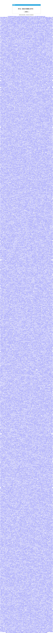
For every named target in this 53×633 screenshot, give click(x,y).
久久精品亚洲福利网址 (42, 133)
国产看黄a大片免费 (23, 366)
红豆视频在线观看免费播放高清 (30, 372)
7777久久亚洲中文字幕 (5, 72)
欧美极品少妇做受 (28, 398)
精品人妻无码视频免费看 (29, 28)
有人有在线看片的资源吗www (6, 160)
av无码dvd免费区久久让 (18, 255)
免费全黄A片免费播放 (8, 591)
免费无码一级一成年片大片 (16, 81)
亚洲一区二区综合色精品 (7, 166)
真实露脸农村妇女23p (35, 231)
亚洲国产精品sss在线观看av (20, 298)
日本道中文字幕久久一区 (4, 94)
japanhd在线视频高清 (28, 22)
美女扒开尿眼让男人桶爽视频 (36, 436)
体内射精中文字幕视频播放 (6, 117)
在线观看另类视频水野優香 (35, 45)
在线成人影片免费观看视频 (34, 450)
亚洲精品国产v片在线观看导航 (17, 511)
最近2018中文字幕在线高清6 (6, 181)
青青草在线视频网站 (28, 51)
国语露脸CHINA (14, 234)
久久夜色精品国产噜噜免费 (47, 554)
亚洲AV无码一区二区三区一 (13, 468)
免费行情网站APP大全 (3, 30)
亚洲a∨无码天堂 (2, 220)
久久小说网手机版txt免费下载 (26, 487)
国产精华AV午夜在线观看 (35, 118)
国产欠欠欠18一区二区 (20, 67)
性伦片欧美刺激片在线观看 (33, 397)
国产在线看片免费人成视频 (41, 333)
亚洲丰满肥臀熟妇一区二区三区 (47, 146)
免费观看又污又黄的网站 (22, 471)
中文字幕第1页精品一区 (45, 456)
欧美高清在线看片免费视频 (16, 546)
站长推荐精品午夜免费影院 (45, 170)
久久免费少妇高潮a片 (44, 304)
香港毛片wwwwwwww (4, 307)
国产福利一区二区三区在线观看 (6, 211)
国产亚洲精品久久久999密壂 (44, 323)
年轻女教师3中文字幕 (42, 283)
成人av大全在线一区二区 (45, 453)
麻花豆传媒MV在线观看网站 (40, 211)
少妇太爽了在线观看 (21, 224)
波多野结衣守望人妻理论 (23, 420)
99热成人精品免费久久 (20, 567)
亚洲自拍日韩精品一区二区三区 (16, 365)
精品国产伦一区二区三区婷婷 (31, 321)
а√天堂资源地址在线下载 (8, 335)
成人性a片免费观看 (48, 246)
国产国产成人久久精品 (43, 132)
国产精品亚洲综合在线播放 (30, 582)
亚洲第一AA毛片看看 (39, 17)
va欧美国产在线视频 (41, 29)
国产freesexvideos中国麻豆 (5, 103)
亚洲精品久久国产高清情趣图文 (46, 227)
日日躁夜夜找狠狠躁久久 (44, 327)
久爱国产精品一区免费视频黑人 (21, 293)
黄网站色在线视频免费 (44, 97)
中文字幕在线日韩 (50, 122)
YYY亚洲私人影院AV (6, 468)
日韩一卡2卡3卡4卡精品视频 (9, 562)
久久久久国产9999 (29, 31)
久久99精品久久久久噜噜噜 (10, 350)
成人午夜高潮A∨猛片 (44, 569)
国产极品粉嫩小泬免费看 (4, 494)
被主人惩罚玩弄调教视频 (33, 467)
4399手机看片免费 (44, 21)
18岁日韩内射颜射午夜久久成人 (39, 475)
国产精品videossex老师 (29, 603)
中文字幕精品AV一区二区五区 (46, 101)
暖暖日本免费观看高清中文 (17, 175)
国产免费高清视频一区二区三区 (9, 291)
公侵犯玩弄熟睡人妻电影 (39, 183)
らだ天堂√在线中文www (14, 304)
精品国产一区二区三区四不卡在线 (6, 289)
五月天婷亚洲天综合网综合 (18, 259)
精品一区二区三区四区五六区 (20, 275)
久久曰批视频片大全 (10, 392)
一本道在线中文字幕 (49, 82)
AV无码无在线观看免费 (7, 408)
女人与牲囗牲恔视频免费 (43, 95)
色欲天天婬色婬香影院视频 (40, 583)
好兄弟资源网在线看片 (48, 603)
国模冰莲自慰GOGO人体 (11, 270)
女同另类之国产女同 (17, 385)
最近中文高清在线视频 (16, 230)
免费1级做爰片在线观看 (22, 172)
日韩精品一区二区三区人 (22, 359)
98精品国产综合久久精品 (19, 254)
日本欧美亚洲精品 (24, 347)
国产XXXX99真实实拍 (37, 293)
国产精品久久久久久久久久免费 (45, 73)
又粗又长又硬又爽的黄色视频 (5, 35)
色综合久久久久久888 (20, 182)
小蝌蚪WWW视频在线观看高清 (14, 508)
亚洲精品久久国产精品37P (20, 417)
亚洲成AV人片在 (35, 401)
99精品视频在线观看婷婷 (30, 50)
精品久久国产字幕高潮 (31, 285)
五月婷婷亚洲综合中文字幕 (6, 306)
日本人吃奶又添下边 (15, 268)
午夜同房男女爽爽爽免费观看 (41, 163)
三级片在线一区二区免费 (48, 390)
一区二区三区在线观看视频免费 (20, 379)
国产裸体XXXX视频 (6, 301)
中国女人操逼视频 (37, 100)
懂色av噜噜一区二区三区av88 (29, 87)
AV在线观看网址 (2, 473)
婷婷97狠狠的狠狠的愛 (18, 185)
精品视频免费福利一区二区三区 (5, 458)
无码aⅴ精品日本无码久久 (27, 402)
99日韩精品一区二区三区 (38, 453)
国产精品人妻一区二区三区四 (13, 195)
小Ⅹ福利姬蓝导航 (15, 344)
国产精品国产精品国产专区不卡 (45, 552)
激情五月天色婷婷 (3, 463)
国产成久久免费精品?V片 (31, 21)
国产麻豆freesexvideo (21, 278)
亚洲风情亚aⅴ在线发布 (23, 582)
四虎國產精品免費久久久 (13, 49)
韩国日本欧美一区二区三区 (35, 242)
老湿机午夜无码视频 (21, 590)
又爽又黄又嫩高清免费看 (42, 377)
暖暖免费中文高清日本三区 (39, 195)
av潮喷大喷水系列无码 (14, 137)
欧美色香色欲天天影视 (6, 277)
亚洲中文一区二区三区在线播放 (22, 93)
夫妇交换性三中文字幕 (4, 159)
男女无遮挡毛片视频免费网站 (9, 163)
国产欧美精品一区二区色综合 (32, 192)
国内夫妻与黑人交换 (20, 613)
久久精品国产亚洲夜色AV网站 (9, 131)
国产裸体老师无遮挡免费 (5, 444)
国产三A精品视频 (46, 540)
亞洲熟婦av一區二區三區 (16, 95)
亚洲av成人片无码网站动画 (38, 253)
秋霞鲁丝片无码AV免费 (35, 155)
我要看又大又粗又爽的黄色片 (4, 250)
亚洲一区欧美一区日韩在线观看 (36, 319)
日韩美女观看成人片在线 (39, 531)
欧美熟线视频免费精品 (41, 39)
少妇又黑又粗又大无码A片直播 (13, 104)
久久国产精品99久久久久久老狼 (36, 430)
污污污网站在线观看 (32, 482)
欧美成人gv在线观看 (38, 500)
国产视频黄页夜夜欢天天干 (49, 283)
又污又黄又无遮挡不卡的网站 (39, 537)
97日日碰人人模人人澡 (18, 482)
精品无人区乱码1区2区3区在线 (44, 79)
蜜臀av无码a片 (9, 30)
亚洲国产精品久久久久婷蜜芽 (30, 304)
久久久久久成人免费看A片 (7, 550)
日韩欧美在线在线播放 (21, 381)
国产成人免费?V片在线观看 (22, 323)
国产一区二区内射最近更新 (22, 306)
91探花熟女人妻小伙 (38, 101)
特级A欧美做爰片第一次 (26, 67)
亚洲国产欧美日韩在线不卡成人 (23, 456)
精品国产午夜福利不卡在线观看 (44, 461)
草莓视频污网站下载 (16, 235)
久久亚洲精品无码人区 (25, 593)
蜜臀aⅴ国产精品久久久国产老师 (19, 209)
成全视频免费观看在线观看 (21, 92)
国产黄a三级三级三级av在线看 (29, 194)
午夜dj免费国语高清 (30, 95)
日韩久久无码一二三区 (45, 89)
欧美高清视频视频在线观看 (26, 605)
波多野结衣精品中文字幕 (30, 515)
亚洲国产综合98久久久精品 (15, 30)
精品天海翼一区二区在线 (37, 72)
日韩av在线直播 (42, 134)
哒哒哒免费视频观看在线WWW (24, 559)
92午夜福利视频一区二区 (36, 359)
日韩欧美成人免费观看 (41, 254)
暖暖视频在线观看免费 (3, 327)
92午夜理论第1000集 (20, 35)
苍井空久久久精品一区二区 (13, 242)
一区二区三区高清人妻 (37, 95)
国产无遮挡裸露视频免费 (43, 100)
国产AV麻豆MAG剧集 (10, 116)
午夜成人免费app (9, 349)
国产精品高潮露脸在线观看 (9, 506)
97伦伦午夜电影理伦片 (27, 450)
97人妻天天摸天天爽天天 (8, 118)
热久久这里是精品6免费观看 (17, 290)
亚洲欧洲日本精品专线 (28, 90)
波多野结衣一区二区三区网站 (12, 67)
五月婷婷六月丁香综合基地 (7, 51)
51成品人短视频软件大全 (5, 75)
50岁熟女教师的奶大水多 (29, 306)
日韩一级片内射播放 (42, 429)
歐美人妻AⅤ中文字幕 (22, 351)
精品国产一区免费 (2, 133)
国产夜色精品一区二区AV (49, 228)
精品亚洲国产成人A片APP (13, 202)
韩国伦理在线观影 (23, 449)
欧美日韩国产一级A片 (38, 446)
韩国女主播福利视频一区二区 (45, 54)
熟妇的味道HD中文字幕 (38, 419)
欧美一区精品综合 (37, 88)
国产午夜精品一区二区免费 (36, 426)
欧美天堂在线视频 (49, 112)
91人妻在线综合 (23, 586)
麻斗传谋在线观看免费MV (13, 54)
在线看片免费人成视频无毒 (17, 147)
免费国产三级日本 (36, 81)
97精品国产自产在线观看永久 (25, 216)
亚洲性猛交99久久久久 (14, 29)
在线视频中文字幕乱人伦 (47, 154)
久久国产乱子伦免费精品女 (20, 111)
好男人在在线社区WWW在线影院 (19, 326)
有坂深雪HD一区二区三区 (31, 618)
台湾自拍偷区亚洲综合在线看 (43, 144)
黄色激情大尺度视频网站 (41, 559)
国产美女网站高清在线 (16, 184)
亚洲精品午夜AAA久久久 (36, 508)
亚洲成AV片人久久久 (33, 548)
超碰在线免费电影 (28, 145)
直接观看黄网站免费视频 (37, 609)
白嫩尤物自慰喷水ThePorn (36, 34)
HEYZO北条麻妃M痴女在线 (15, 112)
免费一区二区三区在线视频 (13, 417)
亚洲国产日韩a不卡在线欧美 (11, 464)
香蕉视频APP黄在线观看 (29, 133)
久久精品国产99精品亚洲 (34, 39)
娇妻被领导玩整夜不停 (27, 390)
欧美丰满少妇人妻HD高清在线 (30, 276)
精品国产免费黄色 (24, 551)
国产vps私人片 (11, 356)
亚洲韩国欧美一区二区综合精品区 (22, 211)
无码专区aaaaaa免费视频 (10, 321)
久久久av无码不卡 (30, 580)
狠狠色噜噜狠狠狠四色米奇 (45, 116)
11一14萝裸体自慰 (40, 177)
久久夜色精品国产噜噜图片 (22, 34)
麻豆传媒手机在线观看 (5, 524)
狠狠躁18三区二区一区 (21, 115)
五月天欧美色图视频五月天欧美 (32, 191)
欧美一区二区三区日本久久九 (47, 92)
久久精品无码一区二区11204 (43, 148)
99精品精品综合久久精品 (47, 371)
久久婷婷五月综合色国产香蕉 (37, 36)
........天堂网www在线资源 (39, 369)
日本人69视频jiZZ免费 (32, 399)
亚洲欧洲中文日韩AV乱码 (25, 138)
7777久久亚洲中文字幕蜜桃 (18, 378)
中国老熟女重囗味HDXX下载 (46, 496)
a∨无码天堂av (4, 452)
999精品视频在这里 (27, 196)
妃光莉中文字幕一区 (27, 111)
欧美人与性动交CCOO (30, 473)
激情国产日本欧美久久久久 (45, 442)
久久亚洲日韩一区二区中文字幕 (30, 263)
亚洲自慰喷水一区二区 (22, 442)
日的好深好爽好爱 (13, 125)
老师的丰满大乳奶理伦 (36, 328)
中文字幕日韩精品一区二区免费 (34, 377)
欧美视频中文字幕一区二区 (44, 277)
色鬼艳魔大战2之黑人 (14, 547)
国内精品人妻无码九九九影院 (22, 54)
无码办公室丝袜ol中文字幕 (40, 368)
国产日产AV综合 (42, 103)
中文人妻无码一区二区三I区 (28, 260)
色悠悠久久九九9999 (16, 238)
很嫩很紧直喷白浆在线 (38, 216)
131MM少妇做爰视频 (9, 228)
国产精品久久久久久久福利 (39, 354)
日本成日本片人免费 (34, 481)
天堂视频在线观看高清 (35, 393)
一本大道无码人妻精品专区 (9, 522)
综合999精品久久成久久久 (28, 49)
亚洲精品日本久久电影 (42, 510)
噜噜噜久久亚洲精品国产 (30, 420)
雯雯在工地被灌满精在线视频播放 (47, 18)
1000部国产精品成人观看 (39, 83)
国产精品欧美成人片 (35, 329)
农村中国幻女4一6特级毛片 (6, 376)
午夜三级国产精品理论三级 (4, 511)
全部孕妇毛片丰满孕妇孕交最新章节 (8, 101)
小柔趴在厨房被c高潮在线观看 (25, 18)
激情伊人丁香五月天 (11, 326)
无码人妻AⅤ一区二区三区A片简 (6, 137)
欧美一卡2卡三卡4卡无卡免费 (6, 383)
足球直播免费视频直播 (18, 167)
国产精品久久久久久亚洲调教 (13, 357)
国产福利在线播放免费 (29, 241)
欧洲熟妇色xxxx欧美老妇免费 (39, 263)
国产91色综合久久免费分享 (13, 61)
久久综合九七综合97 (32, 201)
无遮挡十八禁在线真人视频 (37, 417)
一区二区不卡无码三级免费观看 (36, 408)
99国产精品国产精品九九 (32, 531)
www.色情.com (10, 201)
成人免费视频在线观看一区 (32, 327)
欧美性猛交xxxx (2, 509)
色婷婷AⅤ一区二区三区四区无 (41, 111)
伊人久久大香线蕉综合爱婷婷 (24, 184)
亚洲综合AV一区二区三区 (43, 298)
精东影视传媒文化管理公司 (45, 500)
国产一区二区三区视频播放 (38, 575)
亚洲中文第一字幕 (19, 96)
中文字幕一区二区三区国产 (27, 231)
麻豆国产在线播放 (47, 365)
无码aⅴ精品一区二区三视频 (34, 267)
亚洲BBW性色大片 (33, 173)
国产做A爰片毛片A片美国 (19, 479)
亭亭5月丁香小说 (30, 167)
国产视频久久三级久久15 (12, 96)
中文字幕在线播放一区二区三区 (41, 44)
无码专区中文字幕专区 (45, 235)
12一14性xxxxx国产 (29, 426)
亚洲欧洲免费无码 (39, 467)
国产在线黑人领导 (43, 618)
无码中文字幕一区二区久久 (27, 256)
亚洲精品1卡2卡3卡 (38, 523)
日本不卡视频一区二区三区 (22, 80)
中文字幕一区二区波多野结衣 (21, 89)
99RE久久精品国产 (26, 615)
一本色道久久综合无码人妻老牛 (31, 57)
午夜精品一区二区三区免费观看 (41, 380)
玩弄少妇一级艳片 (25, 191)
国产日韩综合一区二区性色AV (38, 344)
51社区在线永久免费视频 (47, 314)
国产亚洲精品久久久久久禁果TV (48, 196)
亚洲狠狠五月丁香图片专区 (16, 216)
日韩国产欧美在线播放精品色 (8, 129)
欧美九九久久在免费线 (41, 255)
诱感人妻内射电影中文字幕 (17, 124)
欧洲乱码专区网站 (28, 183)
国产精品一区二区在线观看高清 (16, 174)
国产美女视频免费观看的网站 (40, 499)
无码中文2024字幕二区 (15, 286)
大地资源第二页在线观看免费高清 (5, 32)
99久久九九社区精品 (38, 581)
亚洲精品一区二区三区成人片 (40, 530)
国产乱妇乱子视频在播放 (20, 377)
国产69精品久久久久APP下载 (6, 437)
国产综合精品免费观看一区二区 (31, 195)
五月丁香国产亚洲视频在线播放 (31, 166)
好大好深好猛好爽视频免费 (46, 511)
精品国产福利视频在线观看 (10, 108)
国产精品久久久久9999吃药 (37, 370)
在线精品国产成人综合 (9, 581)
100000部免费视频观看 (9, 381)
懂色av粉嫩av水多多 (27, 326)
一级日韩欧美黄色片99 (45, 551)
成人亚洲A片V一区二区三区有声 (4, 503)
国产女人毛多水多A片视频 (14, 443)
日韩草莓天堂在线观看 (48, 286)
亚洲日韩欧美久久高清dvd (19, 114)
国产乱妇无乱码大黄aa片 (19, 362)
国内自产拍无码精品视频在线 (11, 155)
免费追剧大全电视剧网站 (49, 110)
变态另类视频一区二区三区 (33, 204)
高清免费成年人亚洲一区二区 (24, 83)
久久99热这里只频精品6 (26, 29)
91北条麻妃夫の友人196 (25, 303)
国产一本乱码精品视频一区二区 (43, 557)
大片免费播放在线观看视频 (30, 131)
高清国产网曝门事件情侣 (11, 598)
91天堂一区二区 (44, 275)
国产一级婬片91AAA (22, 472)
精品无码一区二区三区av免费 (37, 170)
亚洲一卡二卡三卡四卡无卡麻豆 (27, 409)
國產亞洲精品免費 (47, 213)
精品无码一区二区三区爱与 (13, 603)
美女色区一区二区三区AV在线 (39, 492)
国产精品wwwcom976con (15, 177)
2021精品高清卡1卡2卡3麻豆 (16, 129)
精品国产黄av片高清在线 (41, 109)
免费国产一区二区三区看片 (18, 103)
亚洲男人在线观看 (18, 529)
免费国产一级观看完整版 (9, 184)
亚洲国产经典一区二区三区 (4, 197)
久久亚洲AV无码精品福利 (28, 379)
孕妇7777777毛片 (7, 133)
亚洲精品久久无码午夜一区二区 (34, 487)
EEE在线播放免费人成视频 (24, 446)
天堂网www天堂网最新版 (42, 82)
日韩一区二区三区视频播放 (45, 65)
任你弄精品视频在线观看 (44, 180)
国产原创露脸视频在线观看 (42, 147)
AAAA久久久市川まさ (18, 192)
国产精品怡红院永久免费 (41, 165)
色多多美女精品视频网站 (11, 159)
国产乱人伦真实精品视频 (17, 20)
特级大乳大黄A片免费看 (5, 195)
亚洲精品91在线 (13, 38)
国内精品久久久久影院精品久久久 (19, 270)
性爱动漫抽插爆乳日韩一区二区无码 (46, 278)
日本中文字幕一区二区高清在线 (10, 451)
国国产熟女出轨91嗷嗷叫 (19, 181)
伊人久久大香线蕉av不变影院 (29, 443)
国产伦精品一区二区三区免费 (44, 260)
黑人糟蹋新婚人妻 (12, 492)
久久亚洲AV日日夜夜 (33, 17)
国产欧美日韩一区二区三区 (27, 545)
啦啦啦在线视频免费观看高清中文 (30, 292)
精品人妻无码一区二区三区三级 (22, 421)
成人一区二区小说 (44, 305)
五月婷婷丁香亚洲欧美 (31, 184)
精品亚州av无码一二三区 (37, 194)
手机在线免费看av (34, 261)
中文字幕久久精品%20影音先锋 (5, 23)
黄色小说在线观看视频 (17, 116)
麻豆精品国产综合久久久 (45, 239)
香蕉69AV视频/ (36, 493)
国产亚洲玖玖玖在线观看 (41, 37)
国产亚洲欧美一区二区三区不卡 (30, 554)
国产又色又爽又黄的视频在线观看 (18, 612)
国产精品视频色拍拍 (33, 209)
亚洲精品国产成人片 (8, 122)
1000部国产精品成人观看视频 (41, 519)
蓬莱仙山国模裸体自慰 (17, 17)
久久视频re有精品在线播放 (20, 547)
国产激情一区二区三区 (16, 161)
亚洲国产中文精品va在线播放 (30, 293)
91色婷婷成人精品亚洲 (43, 464)
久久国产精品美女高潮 (35, 145)
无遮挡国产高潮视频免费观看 (40, 466)
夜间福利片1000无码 (10, 161)
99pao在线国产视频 (46, 318)
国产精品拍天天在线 (33, 612)
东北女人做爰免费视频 (46, 294)
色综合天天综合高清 (32, 126)
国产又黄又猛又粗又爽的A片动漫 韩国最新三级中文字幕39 (19, 499)
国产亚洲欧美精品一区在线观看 (23, 327)
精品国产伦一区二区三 (24, 214)
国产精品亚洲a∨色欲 (40, 318)
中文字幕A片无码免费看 (22, 516)
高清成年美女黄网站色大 (34, 451)
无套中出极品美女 (16, 108)
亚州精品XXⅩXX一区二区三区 (46, 435)
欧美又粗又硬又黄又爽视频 (10, 584)
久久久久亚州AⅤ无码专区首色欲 (8, 496)
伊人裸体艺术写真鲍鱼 (43, 379)
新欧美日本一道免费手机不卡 (39, 335)
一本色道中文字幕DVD (30, 553)
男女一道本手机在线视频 (38, 76)
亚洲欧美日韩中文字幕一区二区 (22, 465)
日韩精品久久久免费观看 (14, 279)
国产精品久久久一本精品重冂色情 (13, 444)
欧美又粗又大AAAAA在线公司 (48, 605)
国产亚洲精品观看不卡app (5, 510)
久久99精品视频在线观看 (7, 310)
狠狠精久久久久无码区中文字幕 (34, 35)
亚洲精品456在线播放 (15, 439)
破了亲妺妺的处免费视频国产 (43, 623)
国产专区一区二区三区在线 (37, 124)
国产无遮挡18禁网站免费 (36, 167)
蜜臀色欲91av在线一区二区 (22, 413)
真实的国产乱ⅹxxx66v (21, 314)
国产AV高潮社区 (15, 361)
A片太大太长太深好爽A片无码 (15, 359)
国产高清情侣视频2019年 (38, 18)
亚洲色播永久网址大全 (44, 313)
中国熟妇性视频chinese (36, 472)
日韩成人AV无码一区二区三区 (7, 93)
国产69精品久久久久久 (31, 175)
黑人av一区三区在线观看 (10, 363)
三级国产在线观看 (24, 96)
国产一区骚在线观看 (45, 322)
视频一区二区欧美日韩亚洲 (21, 109)
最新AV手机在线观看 (33, 412)
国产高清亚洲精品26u (21, 615)
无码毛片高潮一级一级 (41, 329)
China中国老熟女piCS (29, 471)
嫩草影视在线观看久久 (42, 31)
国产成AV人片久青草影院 (13, 517)
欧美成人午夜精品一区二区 (20, 165)
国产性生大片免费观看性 (19, 409)
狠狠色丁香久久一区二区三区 (48, 560)
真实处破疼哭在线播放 (15, 335)
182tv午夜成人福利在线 (31, 88)
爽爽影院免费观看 (28, 366)
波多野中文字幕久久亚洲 (29, 510)
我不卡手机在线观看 (21, 477)
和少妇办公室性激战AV (31, 400)
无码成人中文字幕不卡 (44, 156)
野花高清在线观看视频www (45, 437)
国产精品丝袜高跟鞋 (17, 579)
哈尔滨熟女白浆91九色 (25, 284)
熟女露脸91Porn (19, 57)
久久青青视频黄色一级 (19, 551)
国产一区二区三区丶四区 (34, 25)
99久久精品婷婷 (18, 239)
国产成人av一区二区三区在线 (35, 340)
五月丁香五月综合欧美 (47, 414)
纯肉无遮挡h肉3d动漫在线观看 (14, 82)
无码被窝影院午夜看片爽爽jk (6, 567)
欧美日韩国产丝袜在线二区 (18, 44)
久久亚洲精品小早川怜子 (17, 459)
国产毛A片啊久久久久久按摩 (28, 518)
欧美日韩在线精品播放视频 (44, 406)
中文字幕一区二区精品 (25, 192)
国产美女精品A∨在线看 (19, 24)
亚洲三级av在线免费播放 (7, 539)
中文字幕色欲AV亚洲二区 (40, 460)
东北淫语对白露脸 (33, 107)
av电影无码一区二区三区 (9, 282)
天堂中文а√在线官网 (38, 593)
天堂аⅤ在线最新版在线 (17, 384)
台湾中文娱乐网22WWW (12, 78)
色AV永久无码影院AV (38, 321)
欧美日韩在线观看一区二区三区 (12, 130)
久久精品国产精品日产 (8, 194)
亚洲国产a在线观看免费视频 (18, 580)
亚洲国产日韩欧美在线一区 (27, 218)
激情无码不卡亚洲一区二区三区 (39, 129)
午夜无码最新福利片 (40, 392)
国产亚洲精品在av (7, 293)
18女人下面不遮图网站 (39, 407)
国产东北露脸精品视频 (15, 34)
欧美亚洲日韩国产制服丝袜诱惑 (45, 212)
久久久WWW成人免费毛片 (30, 606)
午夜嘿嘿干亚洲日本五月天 (8, 290)
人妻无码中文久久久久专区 (13, 597)
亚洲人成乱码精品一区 (9, 245)
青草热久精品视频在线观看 (18, 583)
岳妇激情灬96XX (7, 603)
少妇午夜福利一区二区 (21, 450)
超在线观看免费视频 (32, 216)
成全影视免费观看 (30, 104)
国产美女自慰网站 (14, 92)
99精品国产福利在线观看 (34, 348)
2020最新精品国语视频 (32, 78)
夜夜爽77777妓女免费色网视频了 (32, 573)
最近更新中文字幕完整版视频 (25, 560)
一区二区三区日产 (48, 504)
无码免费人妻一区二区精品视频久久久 (20, 489)
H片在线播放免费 (38, 174)
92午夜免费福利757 (47, 20)
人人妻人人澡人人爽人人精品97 (25, 507)
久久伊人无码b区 (13, 431)
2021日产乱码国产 (22, 269)
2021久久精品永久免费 (22, 112)
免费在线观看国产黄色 (39, 78)
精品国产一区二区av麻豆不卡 (27, 254)
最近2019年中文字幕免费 (37, 238)
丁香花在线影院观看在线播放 (45, 310)
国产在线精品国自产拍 (12, 239)
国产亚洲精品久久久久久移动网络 (28, 470)
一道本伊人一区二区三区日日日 (6, 377)
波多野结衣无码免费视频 (13, 608)
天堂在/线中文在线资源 (13, 154)
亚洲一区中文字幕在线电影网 (19, 143)
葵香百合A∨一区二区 (29, 508)
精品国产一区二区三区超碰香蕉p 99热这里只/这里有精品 (14, 156)
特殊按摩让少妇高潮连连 (5, 115)
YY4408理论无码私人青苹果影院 (22, 104)
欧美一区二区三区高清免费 (33, 296)
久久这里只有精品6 (42, 617)
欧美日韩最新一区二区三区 (27, 312)
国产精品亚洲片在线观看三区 (18, 138)
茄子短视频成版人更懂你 (37, 210)
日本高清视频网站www (38, 21)
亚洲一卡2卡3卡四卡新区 (34, 598)
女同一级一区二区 (45, 78)
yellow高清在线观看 (11, 399)
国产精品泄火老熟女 (33, 196)
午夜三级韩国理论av (22, 194)
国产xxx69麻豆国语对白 (13, 57)
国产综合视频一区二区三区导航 (6, 323)
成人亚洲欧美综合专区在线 (10, 102)
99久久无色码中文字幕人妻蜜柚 (34, 271)
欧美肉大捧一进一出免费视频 (39, 546)
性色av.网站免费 (45, 177)
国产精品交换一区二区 (5, 537)
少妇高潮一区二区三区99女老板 (24, 438)
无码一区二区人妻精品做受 (10, 37)
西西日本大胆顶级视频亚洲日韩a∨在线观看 (44, 381)
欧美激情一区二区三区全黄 (14, 611)
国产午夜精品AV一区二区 (4, 39)
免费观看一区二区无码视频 (11, 307)
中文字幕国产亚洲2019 (44, 72)
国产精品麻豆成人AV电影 (44, 174)
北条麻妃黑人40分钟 (29, 439)
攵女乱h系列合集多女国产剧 (27, 75)
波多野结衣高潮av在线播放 (17, 292)
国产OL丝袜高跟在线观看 (24, 174)
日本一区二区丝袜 (35, 104)
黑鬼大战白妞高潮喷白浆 (12, 114)
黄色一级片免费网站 (5, 583)
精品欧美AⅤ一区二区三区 (48, 328)
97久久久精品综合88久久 (26, 267)
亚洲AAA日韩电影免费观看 (24, 475)
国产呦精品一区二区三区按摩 (44, 34)
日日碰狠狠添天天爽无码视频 (20, 22)
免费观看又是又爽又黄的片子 (46, 247)
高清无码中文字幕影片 (47, 354)
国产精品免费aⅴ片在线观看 (31, 96)
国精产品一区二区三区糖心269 (28, 543)
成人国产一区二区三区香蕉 (37, 373)
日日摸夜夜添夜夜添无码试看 (14, 311)
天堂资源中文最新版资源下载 (37, 28)
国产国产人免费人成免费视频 (34, 67)
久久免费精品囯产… (41, 68)
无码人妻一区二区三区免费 (45, 124)
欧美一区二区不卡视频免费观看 (6, 56)
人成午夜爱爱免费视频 (11, 284)
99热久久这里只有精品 (21, 248)
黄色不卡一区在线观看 (11, 107)
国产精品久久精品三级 (13, 293)
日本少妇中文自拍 (6, 202)
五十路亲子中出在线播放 (19, 464)
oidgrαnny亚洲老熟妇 (7, 312)
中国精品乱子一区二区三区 (32, 583)
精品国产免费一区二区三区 (27, 153)
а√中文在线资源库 (24, 330)
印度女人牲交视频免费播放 (20, 390)
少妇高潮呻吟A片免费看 (30, 161)
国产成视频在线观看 (34, 102)
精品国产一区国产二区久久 (29, 109)
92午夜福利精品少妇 (43, 426)
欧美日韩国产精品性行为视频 (21, 243)
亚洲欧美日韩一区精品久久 (21, 49)
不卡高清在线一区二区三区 (24, 88)
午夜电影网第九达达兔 (22, 291)
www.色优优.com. (32, 129)
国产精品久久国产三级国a (40, 204)
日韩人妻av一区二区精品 (38, 24)
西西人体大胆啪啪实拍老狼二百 (47, 166)
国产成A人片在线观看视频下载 (31, 458)
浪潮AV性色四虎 (7, 218)
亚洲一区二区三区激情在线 (37, 272)
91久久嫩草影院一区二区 (14, 495)
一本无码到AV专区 (23, 81)
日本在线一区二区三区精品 (47, 104)
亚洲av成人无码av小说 (32, 20)
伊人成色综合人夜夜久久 (31, 602)
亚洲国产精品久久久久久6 (16, 325)
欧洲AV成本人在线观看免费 (25, 482)
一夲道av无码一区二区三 (17, 107)
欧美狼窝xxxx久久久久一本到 (26, 37)
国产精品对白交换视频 (13, 457)
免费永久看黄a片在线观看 (27, 584)
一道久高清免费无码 (33, 368)
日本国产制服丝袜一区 (22, 27)
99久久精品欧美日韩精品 (28, 608)
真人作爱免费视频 (37, 618)
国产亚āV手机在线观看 (42, 67)
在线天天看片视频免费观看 (35, 112)
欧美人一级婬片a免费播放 (23, 161)
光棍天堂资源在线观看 (31, 284)
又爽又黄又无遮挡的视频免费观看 (19, 401)
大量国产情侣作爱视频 (9, 286)
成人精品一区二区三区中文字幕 (46, 514)
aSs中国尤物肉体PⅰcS (50, 587)
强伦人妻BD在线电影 (22, 228)
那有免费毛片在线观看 (26, 78)
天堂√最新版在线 (21, 514)
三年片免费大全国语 (42, 359)
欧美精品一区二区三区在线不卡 (37, 325)
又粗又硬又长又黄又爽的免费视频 (30, 526)
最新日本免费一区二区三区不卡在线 (20, 46)
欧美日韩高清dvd (12, 76)
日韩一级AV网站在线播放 (22, 391)
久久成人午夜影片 (46, 188)
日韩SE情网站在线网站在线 (21, 117)
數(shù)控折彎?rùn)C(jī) (30, 388)
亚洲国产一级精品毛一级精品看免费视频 (31, 56)
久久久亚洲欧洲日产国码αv (24, 168)
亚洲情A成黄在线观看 (28, 269)
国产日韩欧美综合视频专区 (7, 47)
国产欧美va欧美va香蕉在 (13, 210)
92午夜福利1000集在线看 (40, 414)
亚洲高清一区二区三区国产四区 (45, 339)
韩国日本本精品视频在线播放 (17, 373)
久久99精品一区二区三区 (47, 195)
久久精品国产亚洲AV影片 (41, 64)
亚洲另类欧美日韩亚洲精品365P (35, 159)
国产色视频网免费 (33, 466)
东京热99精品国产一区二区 (26, 524)
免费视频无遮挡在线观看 (19, 368)
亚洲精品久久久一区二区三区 (25, 562)
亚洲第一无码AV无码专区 (17, 386)
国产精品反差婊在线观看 (37, 220)
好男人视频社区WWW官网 (41, 301)
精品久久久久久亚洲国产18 (9, 214)
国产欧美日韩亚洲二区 (22, 611)
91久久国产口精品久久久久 (25, 619)
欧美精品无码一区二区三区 (19, 329)
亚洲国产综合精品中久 (21, 274)
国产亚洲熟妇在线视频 (50, 410)
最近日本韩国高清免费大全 (29, 442)
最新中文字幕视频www (46, 198)
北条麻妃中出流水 (24, 132)
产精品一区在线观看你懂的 (32, 198)
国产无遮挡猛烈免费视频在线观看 (38, 217)
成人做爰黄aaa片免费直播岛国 (36, 199)
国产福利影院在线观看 (41, 38)
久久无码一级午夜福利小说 (21, 241)
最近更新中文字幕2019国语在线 (8, 230)
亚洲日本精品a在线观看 (29, 54)
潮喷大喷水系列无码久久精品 (16, 220)
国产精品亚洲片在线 (36, 82)
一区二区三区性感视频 (23, 558)
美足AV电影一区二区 (44, 46)
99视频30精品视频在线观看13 (6, 431)
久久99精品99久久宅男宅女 (13, 109)
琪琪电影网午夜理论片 (13, 227)
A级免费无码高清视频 (10, 20)
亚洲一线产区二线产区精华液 (8, 177)
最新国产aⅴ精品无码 (5, 303)
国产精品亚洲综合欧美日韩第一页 (42, 320)
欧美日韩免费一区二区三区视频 (8, 151)
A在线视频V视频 (39, 612)
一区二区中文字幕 (33, 398)
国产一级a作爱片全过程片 (18, 39)
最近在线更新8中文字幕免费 (33, 431)
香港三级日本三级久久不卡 (36, 197)
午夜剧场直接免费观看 (34, 378)
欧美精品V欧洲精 (38, 327)
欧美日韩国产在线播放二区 (18, 37)
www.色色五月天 (24, 31)
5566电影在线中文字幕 (19, 565)
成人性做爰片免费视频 (6, 445)
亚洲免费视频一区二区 (36, 361)
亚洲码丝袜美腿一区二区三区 (45, 489)
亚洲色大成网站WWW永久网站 (9, 401)
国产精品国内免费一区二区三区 (6, 233)
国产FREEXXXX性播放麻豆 (33, 565)
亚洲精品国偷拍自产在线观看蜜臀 (33, 333)
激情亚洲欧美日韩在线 (6, 148)
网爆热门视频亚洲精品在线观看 (6, 499)
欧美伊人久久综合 (12, 312)
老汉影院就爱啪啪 (22, 579)
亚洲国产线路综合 (49, 612)
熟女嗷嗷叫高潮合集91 (38, 158)
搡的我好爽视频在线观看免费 (6, 397)
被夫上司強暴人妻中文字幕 (22, 508)
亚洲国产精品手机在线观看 (39, 347)
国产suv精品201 (24, 250)
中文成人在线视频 (17, 343)
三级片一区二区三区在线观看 (42, 25)
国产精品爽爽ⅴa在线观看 (43, 88)
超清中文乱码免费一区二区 (23, 235)
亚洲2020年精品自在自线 (36, 180)
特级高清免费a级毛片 (4, 308)
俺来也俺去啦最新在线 (32, 43)
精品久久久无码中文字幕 (23, 176)
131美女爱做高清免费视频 (18, 204)
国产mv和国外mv (50, 446)
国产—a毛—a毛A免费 (42, 286)
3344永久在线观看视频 (26, 35)
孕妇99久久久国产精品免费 (27, 23)
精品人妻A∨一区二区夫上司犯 (19, 25)
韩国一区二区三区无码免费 (18, 252)
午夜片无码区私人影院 (24, 94)
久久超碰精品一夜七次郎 (23, 419)
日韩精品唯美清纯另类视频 (40, 94)
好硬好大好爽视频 (28, 173)
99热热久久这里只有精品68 (36, 543)
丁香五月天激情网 (31, 562)
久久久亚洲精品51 (47, 485)
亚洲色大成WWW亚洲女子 (22, 66)
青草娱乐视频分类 (19, 618)
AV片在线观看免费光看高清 (22, 152)
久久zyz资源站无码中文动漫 (12, 543)
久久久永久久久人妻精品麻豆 (12, 105)
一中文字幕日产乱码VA (8, 249)
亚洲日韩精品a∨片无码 (49, 182)
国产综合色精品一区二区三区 (40, 615)
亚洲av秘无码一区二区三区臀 (37, 117)
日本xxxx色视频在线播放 (16, 564)
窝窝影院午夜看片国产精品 (9, 424)
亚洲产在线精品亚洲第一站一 (29, 71)
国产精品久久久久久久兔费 (4, 111)
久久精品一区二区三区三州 (26, 466)
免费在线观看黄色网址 (42, 105)
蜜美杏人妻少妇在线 (47, 332)
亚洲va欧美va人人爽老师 (21, 361)
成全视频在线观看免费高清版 (18, 53)
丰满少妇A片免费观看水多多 (47, 369)
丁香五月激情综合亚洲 (35, 177)
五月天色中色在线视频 (7, 29)
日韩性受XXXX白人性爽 (40, 613)
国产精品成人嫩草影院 (26, 457)
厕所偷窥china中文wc (26, 616)
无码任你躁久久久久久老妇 (23, 297)
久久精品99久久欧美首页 (45, 253)
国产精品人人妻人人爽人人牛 (32, 94)
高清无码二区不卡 (33, 218)
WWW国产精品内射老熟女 (43, 53)
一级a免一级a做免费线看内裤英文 (34, 395)
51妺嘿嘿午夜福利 (17, 76)
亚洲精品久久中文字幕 (45, 522)
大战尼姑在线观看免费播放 (49, 264)
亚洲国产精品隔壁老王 (39, 176)
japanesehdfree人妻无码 (33, 111)
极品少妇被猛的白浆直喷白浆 (9, 361)
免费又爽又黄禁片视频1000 (5, 85)
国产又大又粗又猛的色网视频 (47, 438)
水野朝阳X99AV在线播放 (10, 380)
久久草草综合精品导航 (46, 561)
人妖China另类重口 (37, 184)
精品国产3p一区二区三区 (35, 134)
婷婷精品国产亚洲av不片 (28, 601)
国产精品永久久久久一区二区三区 (25, 290)
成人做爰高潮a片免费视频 (33, 519)
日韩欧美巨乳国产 (29, 624)
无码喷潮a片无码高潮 (9, 297)
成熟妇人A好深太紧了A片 (23, 553)
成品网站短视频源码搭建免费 (10, 343)
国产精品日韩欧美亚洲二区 (45, 400)
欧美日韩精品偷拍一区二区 (10, 415)
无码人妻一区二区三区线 (42, 230)
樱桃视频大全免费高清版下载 (21, 71)
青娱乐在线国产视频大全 (10, 308)
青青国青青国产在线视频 (11, 46)
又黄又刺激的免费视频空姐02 (11, 315)
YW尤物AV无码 (50, 320)
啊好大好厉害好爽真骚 (40, 591)
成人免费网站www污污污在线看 (47, 30)
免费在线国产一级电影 (4, 270)
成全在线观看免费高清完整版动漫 (14, 420)
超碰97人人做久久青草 (5, 79)
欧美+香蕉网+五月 (49, 590)
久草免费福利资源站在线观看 (9, 569)
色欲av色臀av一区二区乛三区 (32, 456)
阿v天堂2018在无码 (29, 34)
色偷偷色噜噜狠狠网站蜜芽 (29, 180)
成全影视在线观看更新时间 (21, 242)
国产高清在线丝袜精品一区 (13, 504)
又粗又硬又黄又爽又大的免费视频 (29, 274)
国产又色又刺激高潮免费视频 (34, 509)
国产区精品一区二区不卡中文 (27, 451)
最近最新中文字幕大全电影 (15, 269)
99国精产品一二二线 (37, 131)
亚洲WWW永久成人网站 (9, 336)
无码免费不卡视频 (18, 453)
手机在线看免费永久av (28, 376)
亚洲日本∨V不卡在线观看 (4, 144)
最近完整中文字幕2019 (15, 526)
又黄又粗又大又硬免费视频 (42, 190)
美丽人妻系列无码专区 (36, 443)
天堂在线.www (23, 292)
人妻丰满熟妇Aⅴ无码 (41, 267)
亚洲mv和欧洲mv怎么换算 (18, 102)
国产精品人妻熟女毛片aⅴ (7, 196)
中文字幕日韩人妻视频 (15, 50)
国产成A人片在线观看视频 (35, 597)
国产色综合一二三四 (9, 27)
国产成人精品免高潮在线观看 (15, 160)
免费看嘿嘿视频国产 (46, 108)
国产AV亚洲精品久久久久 (31, 356)
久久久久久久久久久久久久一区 (25, 341)
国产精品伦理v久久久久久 (32, 354)
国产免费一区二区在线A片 (4, 441)
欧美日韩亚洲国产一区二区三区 (35, 539)
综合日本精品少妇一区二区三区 (22, 141)
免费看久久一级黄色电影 (32, 234)
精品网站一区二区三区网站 (49, 281)
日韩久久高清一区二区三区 (21, 42)
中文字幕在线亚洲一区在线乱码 (48, 129)
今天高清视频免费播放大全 (6, 210)
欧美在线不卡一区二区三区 (36, 241)
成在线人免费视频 (6, 57)
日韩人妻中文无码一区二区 (4, 305)
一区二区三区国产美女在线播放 (29, 308)
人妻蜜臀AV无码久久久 (28, 298)
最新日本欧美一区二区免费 (43, 307)
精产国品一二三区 (33, 380)
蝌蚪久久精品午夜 (44, 225)
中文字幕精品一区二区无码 (25, 365)
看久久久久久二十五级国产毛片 (8, 344)
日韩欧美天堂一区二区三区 (18, 303)
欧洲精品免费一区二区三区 (38, 274)
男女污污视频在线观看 (26, 188)
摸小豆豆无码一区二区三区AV (9, 559)
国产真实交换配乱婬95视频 (34, 342)
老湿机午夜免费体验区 (12, 39)
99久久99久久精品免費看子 (31, 419)
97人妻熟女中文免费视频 (42, 509)
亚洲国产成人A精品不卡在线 (30, 387)
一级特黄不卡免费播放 (25, 119)
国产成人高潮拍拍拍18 (20, 190)
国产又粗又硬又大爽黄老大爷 (49, 499)
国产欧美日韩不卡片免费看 (22, 335)
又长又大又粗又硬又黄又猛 (17, 347)
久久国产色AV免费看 (34, 364)
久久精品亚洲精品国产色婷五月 (39, 93)
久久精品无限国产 (20, 548)
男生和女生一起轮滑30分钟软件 (17, 240)
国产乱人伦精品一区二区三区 (31, 233)
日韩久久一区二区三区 (16, 232)
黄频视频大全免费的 (48, 165)
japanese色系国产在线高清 (28, 45)
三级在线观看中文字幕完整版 (41, 206)
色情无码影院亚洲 (26, 115)
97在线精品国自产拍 (3, 381)
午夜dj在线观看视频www (44, 372)
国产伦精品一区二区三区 (13, 246)
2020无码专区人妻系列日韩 (22, 219)
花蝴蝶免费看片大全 (40, 261)
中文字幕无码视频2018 (16, 21)
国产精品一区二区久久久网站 (22, 221)
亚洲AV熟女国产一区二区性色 (6, 82)
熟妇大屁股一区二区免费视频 (6, 448)
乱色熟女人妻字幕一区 (29, 413)
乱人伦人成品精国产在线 (45, 173)
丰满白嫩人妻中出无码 (46, 467)
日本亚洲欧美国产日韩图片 (21, 357)
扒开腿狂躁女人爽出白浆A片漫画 (38, 474)
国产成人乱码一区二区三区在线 (29, 46)
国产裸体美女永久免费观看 (11, 206)
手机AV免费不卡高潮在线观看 (43, 441)
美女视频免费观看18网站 (9, 342)
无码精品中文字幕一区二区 (7, 145)
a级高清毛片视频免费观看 (40, 59)
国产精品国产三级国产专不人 (20, 38)
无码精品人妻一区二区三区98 (30, 42)
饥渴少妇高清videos (42, 497)
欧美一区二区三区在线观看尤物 (19, 197)
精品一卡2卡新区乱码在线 (34, 352)
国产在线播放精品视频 (30, 217)
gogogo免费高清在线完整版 (27, 39)
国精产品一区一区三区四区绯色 (10, 167)
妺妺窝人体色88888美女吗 (41, 363)
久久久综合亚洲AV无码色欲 (27, 380)
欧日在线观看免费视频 (46, 405)
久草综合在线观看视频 (49, 57)
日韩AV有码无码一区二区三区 (48, 290)
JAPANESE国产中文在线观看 (4, 609)
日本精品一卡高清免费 (39, 166)
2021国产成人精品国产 (40, 248)
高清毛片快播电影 (7, 398)
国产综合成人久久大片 (15, 118)
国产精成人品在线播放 (25, 79)
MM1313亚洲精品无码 (6, 143)
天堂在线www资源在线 (23, 310)
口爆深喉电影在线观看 (20, 23)
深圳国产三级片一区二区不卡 (7, 421)
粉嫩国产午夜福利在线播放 (15, 561)
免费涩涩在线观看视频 (39, 305)
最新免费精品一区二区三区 (6, 54)
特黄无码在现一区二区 (16, 176)
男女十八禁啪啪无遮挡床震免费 (39, 589)
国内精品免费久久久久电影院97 (34, 29)
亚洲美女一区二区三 (29, 337)
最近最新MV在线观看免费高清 (32, 460)
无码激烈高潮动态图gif (43, 436)
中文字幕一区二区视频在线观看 (26, 136)
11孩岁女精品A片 (12, 103)
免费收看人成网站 (18, 234)
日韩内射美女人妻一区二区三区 (5, 596)
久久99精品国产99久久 (9, 216)
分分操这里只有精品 (7, 493)
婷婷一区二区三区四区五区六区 (24, 282)
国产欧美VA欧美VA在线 (41, 586)
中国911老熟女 (36, 140)
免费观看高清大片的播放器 (21, 158)
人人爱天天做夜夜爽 (9, 452)
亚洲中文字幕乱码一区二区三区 (40, 201)
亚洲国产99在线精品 (25, 405)
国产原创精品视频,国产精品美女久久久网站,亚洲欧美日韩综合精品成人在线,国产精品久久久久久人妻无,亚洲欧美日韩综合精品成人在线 (26, 16)
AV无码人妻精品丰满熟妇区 (7, 152)
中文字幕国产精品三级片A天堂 (32, 206)
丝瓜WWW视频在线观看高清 (38, 576)
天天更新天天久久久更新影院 (17, 205)
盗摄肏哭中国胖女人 (13, 226)
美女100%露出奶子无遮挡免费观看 (30, 47)
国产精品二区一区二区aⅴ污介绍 (31, 444)
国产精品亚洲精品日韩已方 (30, 122)
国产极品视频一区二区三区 (18, 352)
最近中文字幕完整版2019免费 (35, 429)
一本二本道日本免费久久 (29, 325)
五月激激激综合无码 (29, 359)
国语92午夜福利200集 (8, 60)
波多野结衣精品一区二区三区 (14, 617)
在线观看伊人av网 (20, 466)
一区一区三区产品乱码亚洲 (16, 436)
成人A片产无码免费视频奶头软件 (26, 414)
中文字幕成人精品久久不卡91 (28, 155)
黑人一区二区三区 (32, 86)
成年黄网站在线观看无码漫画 (21, 199)
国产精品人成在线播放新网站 (42, 342)
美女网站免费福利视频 (17, 83)
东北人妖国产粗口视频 (42, 393)
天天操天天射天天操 (46, 168)
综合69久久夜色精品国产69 (11, 255)
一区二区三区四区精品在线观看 (8, 373)
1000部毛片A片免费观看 (5, 96)
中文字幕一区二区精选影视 (4, 206)
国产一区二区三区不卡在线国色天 (42, 102)
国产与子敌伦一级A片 (49, 140)
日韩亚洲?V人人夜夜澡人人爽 (7, 557)
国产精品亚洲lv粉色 (37, 79)
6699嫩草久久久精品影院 (48, 139)
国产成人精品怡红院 (8, 80)
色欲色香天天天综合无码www (35, 290)
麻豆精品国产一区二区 (37, 536)
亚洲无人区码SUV (6, 300)
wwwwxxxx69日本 (26, 190)
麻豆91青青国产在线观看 (17, 284)
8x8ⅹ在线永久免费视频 (43, 172)
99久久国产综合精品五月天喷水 (11, 379)
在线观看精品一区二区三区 (16, 553)
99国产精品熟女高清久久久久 (25, 147)
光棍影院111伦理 (35, 449)
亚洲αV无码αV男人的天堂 (26, 397)
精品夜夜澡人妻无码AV (41, 468)
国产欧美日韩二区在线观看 (7, 294)
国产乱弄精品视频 (44, 181)
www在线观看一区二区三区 (8, 28)
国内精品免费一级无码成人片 (37, 518)
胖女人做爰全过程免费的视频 (6, 624)
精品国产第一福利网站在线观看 (13, 170)
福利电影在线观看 (46, 565)
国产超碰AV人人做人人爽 (15, 516)
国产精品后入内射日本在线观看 (17, 487)
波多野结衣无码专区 (38, 225)
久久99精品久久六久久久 (25, 296)
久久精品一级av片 (14, 466)
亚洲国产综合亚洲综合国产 (13, 402)
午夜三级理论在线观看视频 (8, 400)
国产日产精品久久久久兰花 (49, 163)
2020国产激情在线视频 (38, 551)
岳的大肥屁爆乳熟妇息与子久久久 (37, 227)
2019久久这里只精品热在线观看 (31, 211)
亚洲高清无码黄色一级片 (39, 444)
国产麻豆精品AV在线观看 (26, 226)
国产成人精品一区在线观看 (16, 134)
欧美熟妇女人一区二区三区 (10, 459)
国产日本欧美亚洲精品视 (20, 504)
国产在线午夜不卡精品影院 (19, 535)
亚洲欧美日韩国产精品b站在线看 (44, 184)
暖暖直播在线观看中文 (11, 247)
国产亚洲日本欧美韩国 (24, 529)
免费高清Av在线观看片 (41, 188)
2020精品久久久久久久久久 (29, 361)
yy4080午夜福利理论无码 (47, 191)
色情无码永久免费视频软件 (43, 443)
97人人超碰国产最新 (43, 131)
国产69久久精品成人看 (9, 238)
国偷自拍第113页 (49, 36)
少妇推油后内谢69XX (45, 325)
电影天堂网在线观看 (18, 206)
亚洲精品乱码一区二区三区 (9, 95)
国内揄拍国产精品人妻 (36, 421)
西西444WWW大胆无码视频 (9, 90)
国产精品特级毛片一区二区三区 (35, 545)
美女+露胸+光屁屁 (10, 313)
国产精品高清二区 (32, 507)
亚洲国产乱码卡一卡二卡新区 (49, 423)
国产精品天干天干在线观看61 (29, 552)
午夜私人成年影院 (15, 460)
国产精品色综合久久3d (23, 217)
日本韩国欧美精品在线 (7, 369)
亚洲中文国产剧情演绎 (45, 528)
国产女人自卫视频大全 (24, 458)
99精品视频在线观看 (46, 422)
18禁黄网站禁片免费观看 (25, 63)
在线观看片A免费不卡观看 (29, 516)
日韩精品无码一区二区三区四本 (41, 75)
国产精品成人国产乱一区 (6, 253)
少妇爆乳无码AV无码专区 (27, 165)
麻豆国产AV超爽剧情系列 (16, 558)
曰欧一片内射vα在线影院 (45, 523)
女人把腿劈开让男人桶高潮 (8, 528)
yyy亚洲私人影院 (36, 213)
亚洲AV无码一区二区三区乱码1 (23, 501)
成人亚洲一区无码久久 (42, 228)
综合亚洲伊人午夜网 (6, 42)
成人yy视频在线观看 (23, 322)
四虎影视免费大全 (43, 158)
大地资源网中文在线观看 (12, 610)
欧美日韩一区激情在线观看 (47, 296)
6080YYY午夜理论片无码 (45, 619)
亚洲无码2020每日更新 (22, 526)
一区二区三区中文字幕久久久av (45, 507)
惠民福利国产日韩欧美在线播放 (20, 552)
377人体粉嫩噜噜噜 (43, 306)
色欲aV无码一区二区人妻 (19, 430)
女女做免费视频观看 (43, 189)
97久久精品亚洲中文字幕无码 (14, 576)
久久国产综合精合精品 (37, 221)
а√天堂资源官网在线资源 (38, 561)
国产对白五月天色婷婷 (36, 87)
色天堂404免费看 (22, 196)
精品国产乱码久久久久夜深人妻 (45, 49)
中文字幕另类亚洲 (48, 133)
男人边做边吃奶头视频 (22, 82)
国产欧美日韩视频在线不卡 (35, 379)
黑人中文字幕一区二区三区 (22, 110)
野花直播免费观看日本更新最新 (18, 509)
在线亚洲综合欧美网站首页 (16, 336)
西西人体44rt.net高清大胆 (16, 28)
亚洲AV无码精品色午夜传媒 (43, 503)
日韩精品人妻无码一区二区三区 (26, 255)
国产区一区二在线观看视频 (36, 323)
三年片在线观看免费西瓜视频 (15, 58)
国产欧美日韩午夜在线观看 (24, 531)
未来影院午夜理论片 (49, 550)
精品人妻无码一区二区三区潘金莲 (18, 363)
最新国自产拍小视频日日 (9, 124)
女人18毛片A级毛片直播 (43, 197)
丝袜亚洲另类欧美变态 (14, 377)
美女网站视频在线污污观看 (14, 64)
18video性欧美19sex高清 (35, 103)
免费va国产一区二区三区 (37, 141)
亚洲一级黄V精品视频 (40, 234)
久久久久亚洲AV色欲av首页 (30, 81)
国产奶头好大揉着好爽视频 (37, 343)
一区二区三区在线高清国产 (11, 31)
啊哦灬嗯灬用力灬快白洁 (15, 327)
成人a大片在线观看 (6, 100)
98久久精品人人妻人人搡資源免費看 (19, 308)
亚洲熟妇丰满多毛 (32, 24)
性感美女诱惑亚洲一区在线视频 (6, 38)
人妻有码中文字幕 (35, 363)
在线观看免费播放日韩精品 (47, 492)
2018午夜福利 (44, 74)
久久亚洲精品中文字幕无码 (15, 575)
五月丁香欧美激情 (10, 560)
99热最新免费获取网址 (16, 424)
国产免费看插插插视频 (44, 220)
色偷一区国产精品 (28, 118)
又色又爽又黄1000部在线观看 (34, 63)
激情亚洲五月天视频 (20, 545)
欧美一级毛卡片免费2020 (42, 136)
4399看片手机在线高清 (42, 259)
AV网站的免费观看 (29, 540)
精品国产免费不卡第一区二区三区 (14, 510)
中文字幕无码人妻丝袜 (13, 518)
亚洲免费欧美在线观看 (15, 172)
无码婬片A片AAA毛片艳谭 (14, 145)
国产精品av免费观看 (46, 358)
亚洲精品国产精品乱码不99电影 (4, 504)
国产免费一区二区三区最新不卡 (41, 57)
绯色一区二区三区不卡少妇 (37, 442)
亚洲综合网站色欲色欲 (28, 591)
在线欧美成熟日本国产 (17, 203)
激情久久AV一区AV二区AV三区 (28, 197)
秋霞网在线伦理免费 (9, 172)
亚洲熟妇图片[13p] (33, 22)
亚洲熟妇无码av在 (46, 579)
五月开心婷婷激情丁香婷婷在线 (6, 426)
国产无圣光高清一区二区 (5, 242)
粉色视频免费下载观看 (27, 548)
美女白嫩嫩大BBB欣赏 (14, 73)
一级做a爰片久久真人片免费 (38, 514)
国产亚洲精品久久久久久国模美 (12, 260)
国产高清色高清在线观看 (27, 315)
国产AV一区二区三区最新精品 (33, 559)
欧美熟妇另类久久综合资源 (11, 192)
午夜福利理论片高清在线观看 (30, 30)
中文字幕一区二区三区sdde (14, 306)
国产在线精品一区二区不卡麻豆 (43, 488)
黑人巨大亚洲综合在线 (38, 532)
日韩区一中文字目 (38, 550)
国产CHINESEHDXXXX (47, 240)
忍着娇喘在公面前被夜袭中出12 (25, 17)
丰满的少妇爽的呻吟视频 (23, 564)
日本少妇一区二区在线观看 (4, 384)
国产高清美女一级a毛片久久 (17, 126)
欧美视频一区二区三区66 (37, 521)
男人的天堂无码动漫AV (43, 279)
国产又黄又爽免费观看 (28, 350)
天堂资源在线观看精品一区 (9, 138)
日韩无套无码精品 (25, 613)
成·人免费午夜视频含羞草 (30, 249)
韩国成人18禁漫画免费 (8, 220)
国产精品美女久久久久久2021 (32, 485)
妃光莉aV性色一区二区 (11, 17)
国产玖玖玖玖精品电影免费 (27, 340)
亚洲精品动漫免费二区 (24, 453)
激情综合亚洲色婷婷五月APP (23, 50)
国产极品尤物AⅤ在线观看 (16, 101)
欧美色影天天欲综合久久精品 (12, 494)
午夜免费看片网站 (12, 593)
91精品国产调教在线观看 (47, 223)
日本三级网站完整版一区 (24, 146)
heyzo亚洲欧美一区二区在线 (33, 355)
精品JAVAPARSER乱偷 (47, 546)
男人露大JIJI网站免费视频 (9, 147)
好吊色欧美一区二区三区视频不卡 (6, 465)
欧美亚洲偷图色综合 (43, 421)
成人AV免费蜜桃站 (10, 485)
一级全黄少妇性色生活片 (44, 80)
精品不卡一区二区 (6, 104)
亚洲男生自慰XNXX (31, 79)
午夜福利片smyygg (6, 518)
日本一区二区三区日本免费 (7, 428)
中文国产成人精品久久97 (20, 494)
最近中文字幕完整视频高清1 (30, 73)
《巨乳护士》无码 (50, 17)
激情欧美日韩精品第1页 (30, 72)
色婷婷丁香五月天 (29, 134)
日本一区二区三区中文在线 (5, 319)
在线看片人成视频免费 (35, 286)
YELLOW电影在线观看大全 (33, 130)
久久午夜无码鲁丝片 (13, 390)
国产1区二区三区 (34, 611)
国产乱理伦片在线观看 (24, 349)
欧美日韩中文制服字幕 (13, 368)
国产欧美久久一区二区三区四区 (19, 584)
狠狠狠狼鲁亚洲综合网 (16, 351)
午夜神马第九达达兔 (49, 45)
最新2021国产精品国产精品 (7, 153)
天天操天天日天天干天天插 (31, 546)
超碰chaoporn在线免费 (20, 260)
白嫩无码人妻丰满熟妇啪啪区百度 (40, 257)
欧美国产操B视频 (48, 115)
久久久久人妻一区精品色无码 (7, 388)
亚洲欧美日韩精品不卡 (32, 138)
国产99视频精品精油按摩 (6, 296)
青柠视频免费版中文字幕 (18, 250)
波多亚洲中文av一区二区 (36, 61)
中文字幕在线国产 (47, 56)
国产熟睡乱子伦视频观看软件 (21, 300)
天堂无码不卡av (6, 357)
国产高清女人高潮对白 (41, 540)
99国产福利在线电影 (30, 525)
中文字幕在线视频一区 (33, 143)
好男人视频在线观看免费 (14, 289)
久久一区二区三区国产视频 (20, 604)
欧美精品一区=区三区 (44, 50)
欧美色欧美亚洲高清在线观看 (13, 219)
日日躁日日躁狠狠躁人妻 (3, 183)
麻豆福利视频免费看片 (7, 593)
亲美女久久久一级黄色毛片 (37, 250)
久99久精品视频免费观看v (8, 50)
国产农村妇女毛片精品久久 (14, 56)
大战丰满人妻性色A (6, 89)
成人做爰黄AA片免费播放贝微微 (23, 354)
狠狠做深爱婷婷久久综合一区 (11, 140)
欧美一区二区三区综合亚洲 (10, 378)
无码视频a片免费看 (27, 139)
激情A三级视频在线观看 (45, 373)
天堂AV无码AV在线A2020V (8, 217)
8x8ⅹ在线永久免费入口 (3, 37)
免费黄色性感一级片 (43, 558)
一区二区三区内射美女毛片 (13, 277)
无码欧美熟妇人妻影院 (6, 252)
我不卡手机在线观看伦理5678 (44, 71)
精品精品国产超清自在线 (34, 165)
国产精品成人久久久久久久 (8, 81)
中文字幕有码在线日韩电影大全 (30, 532)
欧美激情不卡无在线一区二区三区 (36, 125)
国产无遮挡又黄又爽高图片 (6, 413)
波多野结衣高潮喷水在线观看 (8, 487)
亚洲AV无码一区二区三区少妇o (4, 219)
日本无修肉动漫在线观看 (13, 474)
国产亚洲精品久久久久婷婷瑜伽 (21, 441)
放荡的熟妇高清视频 (14, 153)
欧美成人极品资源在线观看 (25, 126)
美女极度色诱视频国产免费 (40, 573)
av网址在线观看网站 (23, 554)
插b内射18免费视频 (16, 472)
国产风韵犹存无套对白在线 (40, 412)
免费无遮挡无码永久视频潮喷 (37, 116)
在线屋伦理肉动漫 (20, 342)
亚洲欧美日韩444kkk (39, 137)
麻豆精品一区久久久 (3, 156)
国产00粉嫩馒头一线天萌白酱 (6, 339)
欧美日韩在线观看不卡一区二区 (31, 137)
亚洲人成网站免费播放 (20, 153)
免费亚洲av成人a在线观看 (7, 501)
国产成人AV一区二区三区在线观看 (38, 27)
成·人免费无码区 (35, 109)
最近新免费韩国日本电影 (12, 609)
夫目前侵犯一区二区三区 (22, 51)
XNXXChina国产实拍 (40, 123)
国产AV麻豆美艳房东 (20, 100)
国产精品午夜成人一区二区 (36, 49)
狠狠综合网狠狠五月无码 (11, 385)
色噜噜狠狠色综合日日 (36, 228)
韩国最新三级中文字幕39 (38, 297)
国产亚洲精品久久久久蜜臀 (10, 347)
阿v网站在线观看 (22, 350)
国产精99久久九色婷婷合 (36, 428)
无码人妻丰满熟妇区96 (9, 358)
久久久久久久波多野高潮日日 (33, 44)
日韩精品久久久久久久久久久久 (44, 387)
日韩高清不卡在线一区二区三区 (13, 42)
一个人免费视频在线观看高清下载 (22, 517)
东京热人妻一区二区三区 (30, 521)
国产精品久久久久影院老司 (20, 364)
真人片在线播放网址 (24, 57)
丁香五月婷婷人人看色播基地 (42, 85)
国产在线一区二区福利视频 (35, 219)
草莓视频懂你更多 (35, 289)
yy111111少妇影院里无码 (25, 500)
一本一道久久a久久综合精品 (16, 349)
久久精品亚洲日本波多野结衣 (11, 275)
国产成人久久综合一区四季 (44, 337)
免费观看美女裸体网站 (24, 386)
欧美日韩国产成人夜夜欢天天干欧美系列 (6, 281)
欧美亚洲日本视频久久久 (3, 20)
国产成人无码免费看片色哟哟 (12, 502)
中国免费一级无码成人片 (14, 51)
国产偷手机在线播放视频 (24, 384)
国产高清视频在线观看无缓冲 (44, 480)
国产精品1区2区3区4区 (34, 315)
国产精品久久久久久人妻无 (35, 230)
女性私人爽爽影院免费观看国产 (46, 386)
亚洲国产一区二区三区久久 (45, 270)
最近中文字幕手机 (38, 192)
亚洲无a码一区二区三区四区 (28, 320)
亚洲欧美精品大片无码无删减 (13, 276)
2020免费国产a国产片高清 (5, 417)
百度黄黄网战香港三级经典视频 (40, 459)
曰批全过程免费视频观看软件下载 (6, 173)
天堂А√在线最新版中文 (28, 547)
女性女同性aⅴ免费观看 (30, 220)
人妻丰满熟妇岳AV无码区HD (26, 159)
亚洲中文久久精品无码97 (14, 369)
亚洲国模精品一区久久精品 (11, 405)
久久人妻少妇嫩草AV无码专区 (27, 259)
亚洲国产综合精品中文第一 (5, 170)
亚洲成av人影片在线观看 (21, 289)
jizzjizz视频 (37, 497)
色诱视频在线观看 (10, 341)
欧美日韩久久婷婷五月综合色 (45, 233)
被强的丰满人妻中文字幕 (17, 587)
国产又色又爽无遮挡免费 (32, 101)
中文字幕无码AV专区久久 (21, 47)
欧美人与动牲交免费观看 (29, 60)
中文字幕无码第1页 (5, 405)
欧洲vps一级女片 (13, 552)
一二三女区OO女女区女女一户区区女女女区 (16, 318)
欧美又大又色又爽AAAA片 (48, 394)
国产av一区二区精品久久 (34, 37)
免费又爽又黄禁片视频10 (21, 56)
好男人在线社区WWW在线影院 (47, 347)
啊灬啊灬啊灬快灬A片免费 (31, 537)
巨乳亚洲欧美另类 (18, 507)
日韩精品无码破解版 (17, 446)
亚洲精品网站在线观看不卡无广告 (28, 32)
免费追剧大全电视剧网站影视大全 (35, 156)
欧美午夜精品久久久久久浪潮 (18, 332)
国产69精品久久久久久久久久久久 (40, 385)
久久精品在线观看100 (19, 486)
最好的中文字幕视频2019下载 (46, 516)
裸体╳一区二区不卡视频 (35, 291)
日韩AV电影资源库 (25, 252)
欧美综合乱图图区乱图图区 (49, 206)
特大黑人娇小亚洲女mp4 (23, 76)
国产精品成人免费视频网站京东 (24, 506)
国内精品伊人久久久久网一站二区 (27, 103)
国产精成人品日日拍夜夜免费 (22, 344)
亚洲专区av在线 (44, 274)
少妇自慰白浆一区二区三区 (13, 190)
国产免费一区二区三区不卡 (9, 460)
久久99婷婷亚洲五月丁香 (33, 463)
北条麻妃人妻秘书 (33, 523)
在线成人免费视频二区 (30, 141)
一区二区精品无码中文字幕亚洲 (24, 538)
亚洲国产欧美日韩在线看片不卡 (33, 616)
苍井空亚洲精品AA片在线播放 (46, 285)
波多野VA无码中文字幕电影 (30, 27)
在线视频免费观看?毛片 (22, 187)
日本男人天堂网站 (14, 461)
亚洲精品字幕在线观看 (37, 66)
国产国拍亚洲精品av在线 (40, 56)
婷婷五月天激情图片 (4, 225)
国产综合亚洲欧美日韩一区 (5, 610)
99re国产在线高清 (19, 97)
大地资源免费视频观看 (18, 593)
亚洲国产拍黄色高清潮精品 (18, 264)
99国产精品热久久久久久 (23, 528)
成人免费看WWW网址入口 (10, 579)
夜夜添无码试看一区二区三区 (25, 74)
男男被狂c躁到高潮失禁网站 (13, 89)
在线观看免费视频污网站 (7, 248)
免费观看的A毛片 (18, 140)
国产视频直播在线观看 (21, 139)
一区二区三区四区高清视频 (37, 212)
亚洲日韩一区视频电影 (6, 263)
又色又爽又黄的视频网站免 (8, 278)
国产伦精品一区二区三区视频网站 (43, 63)
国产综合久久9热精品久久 (25, 423)
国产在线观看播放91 (24, 206)
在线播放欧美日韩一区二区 (11, 45)
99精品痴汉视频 (33, 187)
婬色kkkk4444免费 (44, 28)
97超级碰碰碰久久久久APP (41, 544)
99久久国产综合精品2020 (30, 160)
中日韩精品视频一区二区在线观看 (12, 183)
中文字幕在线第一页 (9, 205)
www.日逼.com (49, 279)
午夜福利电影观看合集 (36, 243)
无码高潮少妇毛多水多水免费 (33, 114)
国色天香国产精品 (37, 86)
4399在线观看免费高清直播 (24, 21)
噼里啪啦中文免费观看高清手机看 (15, 398)
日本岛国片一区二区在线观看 (28, 503)
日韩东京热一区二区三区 (5, 615)
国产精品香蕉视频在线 (10, 21)
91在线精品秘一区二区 (31, 446)
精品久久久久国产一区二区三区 (44, 416)
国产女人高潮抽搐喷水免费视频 (8, 558)
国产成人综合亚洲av (16, 151)
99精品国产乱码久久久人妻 (41, 598)
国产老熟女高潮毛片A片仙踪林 (33, 264)
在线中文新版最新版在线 (41, 139)
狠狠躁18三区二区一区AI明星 (42, 145)
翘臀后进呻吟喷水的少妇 (25, 123)
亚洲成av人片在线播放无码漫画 (25, 205)
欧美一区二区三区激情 (28, 242)
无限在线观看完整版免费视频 (35, 23)
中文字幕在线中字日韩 (47, 103)
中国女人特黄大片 (20, 533)
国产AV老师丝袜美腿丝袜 (44, 167)
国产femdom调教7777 (24, 175)
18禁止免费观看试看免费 (29, 221)
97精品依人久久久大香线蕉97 (34, 586)
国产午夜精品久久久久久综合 (39, 223)
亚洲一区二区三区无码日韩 (34, 182)
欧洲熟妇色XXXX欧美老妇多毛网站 (27, 170)
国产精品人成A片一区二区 (13, 35)
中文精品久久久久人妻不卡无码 (13, 144)
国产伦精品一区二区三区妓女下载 (40, 564)
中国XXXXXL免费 (10, 511)
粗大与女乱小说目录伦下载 (27, 588)
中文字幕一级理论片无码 (42, 140)
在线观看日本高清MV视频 (27, 429)
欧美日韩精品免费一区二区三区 (15, 166)
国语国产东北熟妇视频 (48, 109)
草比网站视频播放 (5, 326)
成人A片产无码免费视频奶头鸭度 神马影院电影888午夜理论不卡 (25, 445)
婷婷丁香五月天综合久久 (14, 233)
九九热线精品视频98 (27, 209)
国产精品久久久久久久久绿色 (41, 603)
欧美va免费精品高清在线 (22, 371)
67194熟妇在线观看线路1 (37, 553)
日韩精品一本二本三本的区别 (35, 547)
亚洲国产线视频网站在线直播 (38, 42)
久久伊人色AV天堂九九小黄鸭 (28, 286)
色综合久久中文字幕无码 (21, 601)
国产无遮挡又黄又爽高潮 (13, 117)
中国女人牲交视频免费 (8, 544)
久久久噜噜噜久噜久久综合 (27, 394)
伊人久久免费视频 (41, 290)
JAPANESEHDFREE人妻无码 (36, 337)
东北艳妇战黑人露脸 (11, 348)
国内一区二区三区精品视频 (36, 189)
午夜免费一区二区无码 (5, 189)
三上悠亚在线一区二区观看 (14, 429)
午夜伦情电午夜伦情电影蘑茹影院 (13, 189)
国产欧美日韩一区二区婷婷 (17, 569)
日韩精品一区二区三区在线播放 (5, 154)
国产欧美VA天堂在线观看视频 (40, 399)
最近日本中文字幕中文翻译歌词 (31, 176)
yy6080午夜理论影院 (49, 604)
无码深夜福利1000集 (3, 282)
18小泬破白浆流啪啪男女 (39, 43)
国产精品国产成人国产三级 (14, 80)
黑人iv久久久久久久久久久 (33, 568)
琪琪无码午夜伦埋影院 (32, 203)
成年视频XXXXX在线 (19, 78)
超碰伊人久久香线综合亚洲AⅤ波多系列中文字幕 (9, 243)
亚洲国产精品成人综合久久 (37, 435)
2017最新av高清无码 (41, 506)
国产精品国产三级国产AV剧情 (17, 522)
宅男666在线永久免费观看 (39, 356)
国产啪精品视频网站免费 (14, 65)
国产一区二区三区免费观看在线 (33, 190)
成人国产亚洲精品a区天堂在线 (30, 172)
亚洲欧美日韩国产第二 (32, 119)
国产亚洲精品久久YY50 (34, 596)
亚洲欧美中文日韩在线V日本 (40, 218)
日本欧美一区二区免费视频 (19, 75)
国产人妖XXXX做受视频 (15, 249)
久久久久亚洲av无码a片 (33, 205)
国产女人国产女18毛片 (25, 44)
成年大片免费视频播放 (12, 75)
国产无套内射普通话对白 (30, 297)
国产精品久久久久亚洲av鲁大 (29, 58)
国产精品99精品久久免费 (44, 161)
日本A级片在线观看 (39, 402)
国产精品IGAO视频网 (10, 292)
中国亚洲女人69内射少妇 (29, 82)
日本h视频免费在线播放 (37, 122)
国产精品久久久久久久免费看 (29, 270)
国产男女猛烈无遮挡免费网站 (44, 439)
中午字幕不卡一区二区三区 (11, 209)
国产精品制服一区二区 (36, 133)
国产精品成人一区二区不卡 (19, 312)
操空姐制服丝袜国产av (34, 38)
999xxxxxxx (17, 606)
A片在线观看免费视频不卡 (21, 61)
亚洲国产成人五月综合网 (44, 86)
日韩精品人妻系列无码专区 (44, 536)
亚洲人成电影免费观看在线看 (9, 110)
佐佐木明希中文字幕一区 (29, 279)
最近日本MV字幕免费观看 (8, 546)
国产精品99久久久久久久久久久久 (32, 465)
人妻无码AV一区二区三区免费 (25, 459)
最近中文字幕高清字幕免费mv (31, 555)
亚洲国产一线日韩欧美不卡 (25, 431)
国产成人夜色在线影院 (14, 139)
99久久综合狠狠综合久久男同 (24, 452)
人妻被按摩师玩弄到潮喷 (21, 301)
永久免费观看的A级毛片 (44, 446)
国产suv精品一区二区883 (16, 475)
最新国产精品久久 (11, 85)
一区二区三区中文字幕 (43, 90)
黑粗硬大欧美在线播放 (47, 59)
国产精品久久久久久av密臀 (16, 74)
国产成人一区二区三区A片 (29, 268)
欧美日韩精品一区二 (27, 248)
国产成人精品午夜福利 (12, 572)
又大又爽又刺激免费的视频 (14, 152)
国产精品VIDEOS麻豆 (43, 45)
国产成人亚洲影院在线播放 (33, 139)
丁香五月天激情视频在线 (27, 25)
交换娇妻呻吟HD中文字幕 (7, 112)
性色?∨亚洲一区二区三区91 (6, 52)
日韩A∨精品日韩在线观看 (7, 490)
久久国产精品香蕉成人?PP (12, 337)
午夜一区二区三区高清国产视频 (37, 270)
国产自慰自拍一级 (42, 241)
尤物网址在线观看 (19, 154)
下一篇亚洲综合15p (24, 580)
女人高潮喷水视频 (9, 268)
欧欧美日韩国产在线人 (5, 119)
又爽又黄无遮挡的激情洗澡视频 (28, 36)
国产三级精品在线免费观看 (9, 240)
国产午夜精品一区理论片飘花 (42, 362)
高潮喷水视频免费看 (50, 597)
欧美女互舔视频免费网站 (11, 136)
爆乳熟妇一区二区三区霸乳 (9, 355)
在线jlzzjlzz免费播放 (12, 143)
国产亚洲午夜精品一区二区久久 (38, 30)
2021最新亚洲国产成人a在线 (35, 153)
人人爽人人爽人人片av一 (25, 502)
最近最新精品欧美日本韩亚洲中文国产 (44, 289)
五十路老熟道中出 (42, 328)
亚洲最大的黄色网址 (15, 620)
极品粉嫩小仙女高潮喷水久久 (48, 588)
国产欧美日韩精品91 (39, 496)
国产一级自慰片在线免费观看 (11, 25)
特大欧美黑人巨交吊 (22, 108)
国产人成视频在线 (15, 141)
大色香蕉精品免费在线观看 (12, 441)
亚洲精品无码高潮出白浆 (23, 400)
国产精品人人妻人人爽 (6, 548)
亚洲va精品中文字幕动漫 (32, 303)
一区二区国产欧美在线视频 (9, 330)
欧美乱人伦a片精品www (37, 73)
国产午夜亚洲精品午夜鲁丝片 (41, 143)
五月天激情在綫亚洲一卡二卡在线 (39, 240)
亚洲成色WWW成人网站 (37, 339)
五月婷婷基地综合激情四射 (41, 449)
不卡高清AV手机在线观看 (26, 182)
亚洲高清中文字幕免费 (35, 148)
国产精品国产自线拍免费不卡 (29, 272)
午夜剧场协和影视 (5, 53)
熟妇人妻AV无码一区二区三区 (48, 218)
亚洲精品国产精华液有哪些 (49, 31)
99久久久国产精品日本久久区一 (46, 32)
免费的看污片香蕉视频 (48, 617)
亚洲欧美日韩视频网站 (13, 23)
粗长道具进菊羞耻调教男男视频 (8, 314)
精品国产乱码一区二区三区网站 (8, 176)
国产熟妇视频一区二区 (14, 480)
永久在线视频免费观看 (24, 140)
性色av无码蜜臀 (16, 162)
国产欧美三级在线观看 (28, 291)
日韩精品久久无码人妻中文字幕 (37, 89)
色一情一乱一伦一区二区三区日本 (16, 414)
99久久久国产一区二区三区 (5, 364)
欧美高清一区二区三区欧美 (21, 566)
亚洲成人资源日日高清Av (34, 394)
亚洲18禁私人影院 (9, 34)
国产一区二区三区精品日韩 (22, 426)
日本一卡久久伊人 (48, 131)
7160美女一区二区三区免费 (26, 154)
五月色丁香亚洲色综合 (8, 66)
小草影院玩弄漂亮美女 (14, 397)
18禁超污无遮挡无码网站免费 (42, 114)
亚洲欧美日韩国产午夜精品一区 (38, 175)
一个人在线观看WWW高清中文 (27, 52)
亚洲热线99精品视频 (23, 28)
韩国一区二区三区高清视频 (13, 272)
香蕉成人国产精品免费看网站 (23, 162)
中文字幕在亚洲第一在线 (22, 387)
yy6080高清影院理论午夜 (10, 225)
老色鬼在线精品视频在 (21, 402)
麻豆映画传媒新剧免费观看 (21, 468)
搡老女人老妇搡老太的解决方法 (34, 457)
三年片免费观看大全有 (40, 465)
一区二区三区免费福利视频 (15, 428)
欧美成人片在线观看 (11, 63)
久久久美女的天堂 (43, 319)
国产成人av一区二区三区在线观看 (10, 24)
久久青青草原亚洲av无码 (36, 351)
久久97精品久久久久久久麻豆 (23, 581)
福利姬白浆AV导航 (34, 409)
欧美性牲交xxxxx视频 (29, 319)
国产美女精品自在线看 (37, 161)
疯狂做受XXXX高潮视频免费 (27, 378)
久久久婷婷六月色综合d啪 (32, 83)
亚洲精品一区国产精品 (33, 248)
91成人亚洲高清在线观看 (10, 44)
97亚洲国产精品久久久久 (14, 323)
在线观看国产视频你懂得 (23, 160)
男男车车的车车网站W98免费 (11, 188)
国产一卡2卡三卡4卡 (20, 267)
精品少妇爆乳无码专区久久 (29, 243)
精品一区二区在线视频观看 (43, 242)
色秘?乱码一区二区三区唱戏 (33, 318)
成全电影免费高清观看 (6, 368)
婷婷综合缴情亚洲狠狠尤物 (21, 304)
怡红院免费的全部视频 (18, 94)
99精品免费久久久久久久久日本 (10, 463)
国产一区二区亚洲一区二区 (3, 588)
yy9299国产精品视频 (17, 350)
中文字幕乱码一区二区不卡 (25, 496)
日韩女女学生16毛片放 (14, 493)
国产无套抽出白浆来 (39, 209)
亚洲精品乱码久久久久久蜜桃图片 (10, 185)
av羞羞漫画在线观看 (22, 58)
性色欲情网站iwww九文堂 (35, 53)
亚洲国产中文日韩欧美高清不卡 (48, 589)
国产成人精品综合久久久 (39, 196)
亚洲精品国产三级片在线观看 (4, 572)
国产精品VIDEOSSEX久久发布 (26, 102)
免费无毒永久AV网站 (27, 364)
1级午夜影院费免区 (14, 158)
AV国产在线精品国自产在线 (18, 63)
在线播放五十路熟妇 (47, 349)
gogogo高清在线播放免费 (39, 384)
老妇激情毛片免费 (3, 343)
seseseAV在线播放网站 (35, 31)
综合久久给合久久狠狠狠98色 (39, 358)
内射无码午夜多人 (40, 422)
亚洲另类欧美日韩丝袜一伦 (49, 398)
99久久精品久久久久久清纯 (23, 561)
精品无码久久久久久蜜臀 (21, 133)
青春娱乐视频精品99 (12, 573)
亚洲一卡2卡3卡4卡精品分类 (23, 233)
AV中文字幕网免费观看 (47, 368)
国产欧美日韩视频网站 (21, 65)
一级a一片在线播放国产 (35, 281)
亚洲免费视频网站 (16, 354)
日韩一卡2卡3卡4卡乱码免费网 (33, 365)
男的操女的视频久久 (28, 112)
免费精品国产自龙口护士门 (12, 305)
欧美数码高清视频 (45, 17)
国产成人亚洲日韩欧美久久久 (31, 478)
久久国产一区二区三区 (44, 122)
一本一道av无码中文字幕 (27, 105)
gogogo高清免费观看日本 (37, 336)
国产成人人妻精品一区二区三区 (45, 330)
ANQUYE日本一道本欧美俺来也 (39, 20)
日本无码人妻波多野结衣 (15, 371)
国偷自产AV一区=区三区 (23, 223)
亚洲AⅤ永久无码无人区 (11, 204)
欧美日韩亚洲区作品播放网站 (27, 594)
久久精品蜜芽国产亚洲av (12, 529)
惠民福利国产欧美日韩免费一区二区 (21, 148)
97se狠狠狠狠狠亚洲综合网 (34, 226)
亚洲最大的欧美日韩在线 (45, 284)
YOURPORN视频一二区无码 (4, 260)
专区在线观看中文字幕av (20, 461)
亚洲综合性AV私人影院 (38, 96)
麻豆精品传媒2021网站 (49, 291)
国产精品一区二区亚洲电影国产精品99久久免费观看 (13, 393)
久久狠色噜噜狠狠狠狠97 (35, 566)
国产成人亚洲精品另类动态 (32, 168)
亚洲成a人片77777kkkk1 (35, 350)
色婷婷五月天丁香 (15, 314)
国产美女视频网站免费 (49, 132)
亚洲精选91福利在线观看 (32, 530)
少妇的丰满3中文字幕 (28, 544)
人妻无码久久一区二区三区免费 (47, 43)
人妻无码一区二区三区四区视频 (46, 176)
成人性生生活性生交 (48, 259)
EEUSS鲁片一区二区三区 (28, 468)
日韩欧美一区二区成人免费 (35, 588)
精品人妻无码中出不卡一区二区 (6, 64)
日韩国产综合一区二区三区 (38, 400)
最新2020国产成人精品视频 (18, 519)
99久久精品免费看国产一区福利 (47, 119)
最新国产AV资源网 (38, 482)
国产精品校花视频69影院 (32, 174)
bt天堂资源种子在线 (4, 299)
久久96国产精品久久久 (13, 87)
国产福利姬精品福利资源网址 (40, 524)
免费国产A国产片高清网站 (9, 235)
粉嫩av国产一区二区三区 (41, 352)
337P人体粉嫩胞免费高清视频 (16, 281)
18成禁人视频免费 (49, 249)
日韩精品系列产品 (24, 574)
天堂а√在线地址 (3, 24)
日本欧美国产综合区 (11, 86)
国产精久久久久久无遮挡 (44, 194)
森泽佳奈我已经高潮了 (36, 110)
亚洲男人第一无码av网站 (16, 582)
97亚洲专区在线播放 (43, 159)
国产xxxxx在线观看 (23, 281)
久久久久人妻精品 (41, 610)
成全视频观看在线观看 (17, 247)
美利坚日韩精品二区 (6, 276)
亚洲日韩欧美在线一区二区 (17, 355)
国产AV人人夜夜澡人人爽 (10, 132)
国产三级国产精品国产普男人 (13, 618)
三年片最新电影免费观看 (35, 608)
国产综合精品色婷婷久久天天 (46, 581)
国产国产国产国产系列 (20, 406)
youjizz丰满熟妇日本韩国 (26, 305)
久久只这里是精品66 (13, 97)
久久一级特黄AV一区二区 (4, 63)
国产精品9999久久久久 (7, 602)
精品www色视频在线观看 (39, 138)
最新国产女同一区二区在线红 (31, 330)
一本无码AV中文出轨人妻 (30, 522)
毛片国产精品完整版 (4, 22)
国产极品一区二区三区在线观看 (30, 108)
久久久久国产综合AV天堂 (24, 95)
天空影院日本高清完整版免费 (13, 319)
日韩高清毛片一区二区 (4, 45)
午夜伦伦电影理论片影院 (9, 126)
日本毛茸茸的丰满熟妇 (40, 605)
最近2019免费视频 (43, 238)
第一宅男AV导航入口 (42, 213)
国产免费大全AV (41, 588)
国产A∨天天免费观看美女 (47, 123)
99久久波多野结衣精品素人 (35, 620)
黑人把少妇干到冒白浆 (32, 385)
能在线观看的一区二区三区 (34, 68)
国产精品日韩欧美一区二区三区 (26, 107)
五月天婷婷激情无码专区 (16, 43)
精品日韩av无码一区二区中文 (22, 319)
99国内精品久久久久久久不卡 (47, 183)
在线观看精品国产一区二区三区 (37, 32)
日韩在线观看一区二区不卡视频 (28, 212)
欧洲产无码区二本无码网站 (46, 335)
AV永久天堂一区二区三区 (3, 130)
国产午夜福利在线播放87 (14, 408)
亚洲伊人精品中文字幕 (49, 508)
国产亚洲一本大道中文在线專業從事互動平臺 (27, 124)
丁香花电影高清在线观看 (4, 198)
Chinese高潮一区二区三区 (26, 464)
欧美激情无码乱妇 (35, 441)
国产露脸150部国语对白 (30, 140)
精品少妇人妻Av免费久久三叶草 (16, 557)
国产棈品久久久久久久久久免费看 (35, 97)
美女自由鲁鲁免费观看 (27, 477)
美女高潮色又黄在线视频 (44, 521)
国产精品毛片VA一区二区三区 (21, 73)
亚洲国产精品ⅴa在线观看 (39, 168)
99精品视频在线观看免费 (30, 339)
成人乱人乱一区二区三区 (9, 223)
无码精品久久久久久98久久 (22, 118)
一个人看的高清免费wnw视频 (32, 59)
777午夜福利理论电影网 (18, 605)
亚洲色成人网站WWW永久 (42, 350)
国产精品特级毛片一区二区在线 (15, 294)
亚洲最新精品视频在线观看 (19, 188)
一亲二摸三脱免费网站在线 (39, 119)
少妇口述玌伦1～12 (47, 201)
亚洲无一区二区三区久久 (5, 182)
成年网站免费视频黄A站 (16, 297)
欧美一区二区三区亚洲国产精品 (6, 125)
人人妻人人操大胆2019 (37, 306)
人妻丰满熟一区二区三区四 (48, 267)
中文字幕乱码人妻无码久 (9, 472)
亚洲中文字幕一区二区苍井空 (6, 226)
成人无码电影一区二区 (25, 583)
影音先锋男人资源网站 (32, 438)
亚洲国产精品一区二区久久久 (7, 269)
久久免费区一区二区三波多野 (29, 357)
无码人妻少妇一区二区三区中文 (47, 214)
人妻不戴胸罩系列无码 (48, 586)
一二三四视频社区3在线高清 (20, 45)
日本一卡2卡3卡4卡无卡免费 (44, 351)
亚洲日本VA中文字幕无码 (30, 162)
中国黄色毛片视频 (26, 114)
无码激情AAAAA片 (40, 104)
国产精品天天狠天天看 (16, 27)
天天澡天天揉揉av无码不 (35, 51)
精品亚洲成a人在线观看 (12, 191)
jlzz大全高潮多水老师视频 (29, 66)
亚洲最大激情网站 (48, 350)
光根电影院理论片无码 (16, 532)
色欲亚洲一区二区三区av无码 (29, 417)
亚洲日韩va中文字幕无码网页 (6, 49)
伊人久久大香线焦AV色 (46, 378)
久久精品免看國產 (42, 584)
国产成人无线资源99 (30, 574)
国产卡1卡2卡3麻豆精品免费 (31, 214)
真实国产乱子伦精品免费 (16, 506)
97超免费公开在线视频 (13, 32)
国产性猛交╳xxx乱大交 (39, 47)
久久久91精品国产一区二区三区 (46, 24)
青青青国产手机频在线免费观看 (45, 117)
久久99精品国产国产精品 (23, 220)
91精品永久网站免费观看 (30, 576)
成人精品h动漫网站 (38, 65)
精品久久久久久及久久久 (11, 328)
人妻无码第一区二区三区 (6, 517)
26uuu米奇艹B (11, 271)
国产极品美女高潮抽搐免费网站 (44, 545)
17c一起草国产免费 (45, 245)
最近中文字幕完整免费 (26, 565)
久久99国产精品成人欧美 (14, 224)
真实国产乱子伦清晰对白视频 (38, 151)
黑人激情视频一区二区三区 (32, 245)
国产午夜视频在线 (25, 64)
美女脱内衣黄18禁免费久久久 (18, 334)
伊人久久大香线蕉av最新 (17, 131)
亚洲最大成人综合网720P (26, 348)
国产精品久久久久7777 (3, 292)
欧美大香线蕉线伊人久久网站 (6, 254)
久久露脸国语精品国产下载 (12, 329)
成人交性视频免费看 (44, 199)
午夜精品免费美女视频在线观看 (28, 461)
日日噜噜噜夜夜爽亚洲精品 (5, 320)
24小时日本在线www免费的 (48, 583)
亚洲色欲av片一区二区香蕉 (44, 210)
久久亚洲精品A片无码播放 (30, 435)
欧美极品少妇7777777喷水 (6, 180)
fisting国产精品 (20, 170)
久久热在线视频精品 (34, 301)
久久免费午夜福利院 (23, 336)
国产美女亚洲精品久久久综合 (45, 428)
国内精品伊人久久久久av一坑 (23, 249)
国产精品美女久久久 (9, 174)
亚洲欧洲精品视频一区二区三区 (11, 453)
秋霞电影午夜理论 (33, 402)
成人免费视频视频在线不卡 (20, 283)
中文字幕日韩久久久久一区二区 (27, 363)
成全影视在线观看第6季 (17, 356)
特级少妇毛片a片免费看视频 (30, 490)
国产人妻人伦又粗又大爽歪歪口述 (4, 283)
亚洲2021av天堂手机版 (20, 130)
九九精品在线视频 (37, 172)
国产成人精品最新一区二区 (5, 617)
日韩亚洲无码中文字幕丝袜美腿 (20, 125)
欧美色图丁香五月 (13, 181)
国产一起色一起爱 (46, 515)
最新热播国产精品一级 (8, 88)
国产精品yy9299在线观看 (17, 169)
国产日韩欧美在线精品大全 (37, 54)
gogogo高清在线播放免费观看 (44, 61)
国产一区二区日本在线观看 (44, 87)
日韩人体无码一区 (46, 255)
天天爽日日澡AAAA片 (38, 50)
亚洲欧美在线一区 (45, 83)
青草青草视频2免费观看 (5, 191)
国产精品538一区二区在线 (30, 80)
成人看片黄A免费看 (36, 132)
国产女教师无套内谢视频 (33, 560)
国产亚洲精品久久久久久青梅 (38, 322)
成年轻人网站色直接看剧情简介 (26, 97)
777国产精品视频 (20, 52)
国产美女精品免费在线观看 (8, 59)
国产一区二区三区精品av (5, 114)
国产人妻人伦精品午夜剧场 (5, 190)
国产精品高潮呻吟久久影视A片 (19, 348)
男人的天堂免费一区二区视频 (17, 473)
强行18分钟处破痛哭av (36, 71)
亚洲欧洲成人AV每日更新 (24, 356)
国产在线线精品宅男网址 (44, 543)
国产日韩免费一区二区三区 (37, 473)
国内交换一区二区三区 (13, 296)
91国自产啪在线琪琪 (39, 74)
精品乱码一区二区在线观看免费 (37, 58)
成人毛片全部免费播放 (29, 227)
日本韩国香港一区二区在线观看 (22, 195)
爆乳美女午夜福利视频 (8, 561)
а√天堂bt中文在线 (24, 392)
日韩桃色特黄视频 (22, 230)
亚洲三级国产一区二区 (46, 47)
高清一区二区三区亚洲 (11, 68)
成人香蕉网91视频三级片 (7, 234)
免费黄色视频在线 (23, 321)
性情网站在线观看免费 (33, 299)
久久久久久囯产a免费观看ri (22, 279)
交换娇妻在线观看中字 (43, 23)
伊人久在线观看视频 (28, 219)
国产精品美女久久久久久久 (15, 60)
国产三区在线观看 (19, 397)
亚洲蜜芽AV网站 (28, 187)
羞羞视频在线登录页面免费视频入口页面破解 (27, 373)
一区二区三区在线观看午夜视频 (35, 416)
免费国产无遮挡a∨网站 (48, 39)
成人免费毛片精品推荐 (9, 616)
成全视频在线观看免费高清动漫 (40, 22)
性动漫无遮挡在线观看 (8, 366)
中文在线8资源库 (21, 177)
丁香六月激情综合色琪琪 (37, 569)
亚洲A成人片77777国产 (43, 383)
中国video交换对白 (13, 376)
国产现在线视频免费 (11, 53)
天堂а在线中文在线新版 (7, 139)
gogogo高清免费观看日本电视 (6, 221)
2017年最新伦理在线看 (41, 390)
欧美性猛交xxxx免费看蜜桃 (13, 596)
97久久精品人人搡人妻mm (40, 535)
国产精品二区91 (10, 141)
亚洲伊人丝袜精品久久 (31, 213)
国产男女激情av (32, 240)
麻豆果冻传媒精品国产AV (19, 226)
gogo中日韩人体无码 (28, 230)
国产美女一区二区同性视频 (36, 224)
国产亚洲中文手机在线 (11, 94)
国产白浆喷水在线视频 (27, 275)
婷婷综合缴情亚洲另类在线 (44, 312)
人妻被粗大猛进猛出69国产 (38, 308)
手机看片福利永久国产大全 (10, 123)
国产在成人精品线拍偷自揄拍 (9, 43)
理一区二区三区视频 (40, 231)
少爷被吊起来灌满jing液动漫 (36, 383)
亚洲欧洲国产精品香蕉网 (19, 405)
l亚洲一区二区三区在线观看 (46, 415)
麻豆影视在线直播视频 (11, 146)
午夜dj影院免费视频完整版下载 (11, 606)
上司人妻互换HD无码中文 (34, 136)
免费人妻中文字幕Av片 (3, 378)
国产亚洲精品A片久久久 (21, 408)
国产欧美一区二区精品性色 (32, 384)
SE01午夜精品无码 (32, 18)
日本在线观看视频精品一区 (24, 20)
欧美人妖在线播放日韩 (13, 283)
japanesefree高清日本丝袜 (46, 445)
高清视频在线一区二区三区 (13, 300)
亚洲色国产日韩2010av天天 (22, 358)
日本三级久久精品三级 (47, 606)
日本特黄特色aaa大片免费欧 (21, 276)
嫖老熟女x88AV (48, 426)
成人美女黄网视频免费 (20, 340)
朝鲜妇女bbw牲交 (12, 458)
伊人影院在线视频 (19, 29)
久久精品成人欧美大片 (6, 420)
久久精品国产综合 (45, 175)
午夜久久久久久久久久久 (20, 246)
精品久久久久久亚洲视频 (13, 36)
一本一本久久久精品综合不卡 (28, 329)
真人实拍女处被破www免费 (49, 155)
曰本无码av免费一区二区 (38, 239)
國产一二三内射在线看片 (26, 368)
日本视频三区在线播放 (16, 90)
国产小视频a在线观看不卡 (11, 489)
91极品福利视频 (18, 307)
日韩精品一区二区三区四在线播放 (9, 354)
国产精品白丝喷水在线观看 (15, 387)
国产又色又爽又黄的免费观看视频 (35, 464)
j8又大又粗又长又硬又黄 (46, 334)
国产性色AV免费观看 (12, 119)
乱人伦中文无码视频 (30, 144)
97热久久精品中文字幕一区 (5, 508)
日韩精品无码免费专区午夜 (10, 332)
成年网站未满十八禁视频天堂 (38, 232)
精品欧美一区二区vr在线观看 (26, 352)
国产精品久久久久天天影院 (8, 434)
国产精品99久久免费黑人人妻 (9, 213)
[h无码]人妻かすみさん (18, 146)
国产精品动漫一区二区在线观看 (15, 366)
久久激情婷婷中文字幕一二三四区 (25, 169)
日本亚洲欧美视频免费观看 (42, 182)
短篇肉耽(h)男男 (31, 181)
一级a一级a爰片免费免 (48, 397)
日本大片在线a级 (13, 254)
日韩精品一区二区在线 (48, 385)
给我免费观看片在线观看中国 (40, 187)
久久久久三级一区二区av (45, 192)
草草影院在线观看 (13, 71)
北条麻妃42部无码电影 (44, 408)
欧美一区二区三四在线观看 (32, 452)
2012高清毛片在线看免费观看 (11, 18)
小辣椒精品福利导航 (21, 261)
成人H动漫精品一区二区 (43, 249)
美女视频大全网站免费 (18, 136)
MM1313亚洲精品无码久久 (21, 210)
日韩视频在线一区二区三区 (17, 619)
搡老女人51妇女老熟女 (48, 299)
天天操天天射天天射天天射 (6, 76)
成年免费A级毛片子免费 (40, 314)
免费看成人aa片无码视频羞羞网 (5, 545)
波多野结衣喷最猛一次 (13, 523)
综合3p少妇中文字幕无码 (46, 234)
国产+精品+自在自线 (9, 134)
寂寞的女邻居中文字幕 (28, 408)
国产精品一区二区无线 (5, 146)
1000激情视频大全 (39, 456)
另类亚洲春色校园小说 (30, 421)
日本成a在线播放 (44, 250)
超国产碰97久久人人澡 (30, 116)
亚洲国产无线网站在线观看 (30, 575)
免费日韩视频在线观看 (40, 296)
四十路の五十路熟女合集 (48, 211)
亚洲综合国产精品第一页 (18, 79)
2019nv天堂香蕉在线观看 (43, 112)
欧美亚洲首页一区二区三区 (16, 201)
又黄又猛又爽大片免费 (48, 64)
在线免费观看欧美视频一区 (41, 282)
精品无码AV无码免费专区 (5, 356)
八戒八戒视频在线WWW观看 (5, 272)
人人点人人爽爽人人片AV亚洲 (46, 343)
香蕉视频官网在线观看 (22, 434)
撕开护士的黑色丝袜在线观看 (28, 504)
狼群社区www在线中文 (17, 399)
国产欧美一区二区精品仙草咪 (22, 540)
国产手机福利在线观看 (38, 126)
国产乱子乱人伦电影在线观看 (10, 259)
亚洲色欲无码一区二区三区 (47, 465)
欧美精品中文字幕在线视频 (17, 313)
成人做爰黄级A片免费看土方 (4, 201)
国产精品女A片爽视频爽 (40, 191)
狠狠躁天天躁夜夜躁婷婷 (10, 422)
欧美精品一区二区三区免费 (38, 445)
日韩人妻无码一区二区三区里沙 (41, 501)
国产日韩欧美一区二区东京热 (36, 90)
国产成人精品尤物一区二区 (44, 66)
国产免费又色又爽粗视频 (15, 581)
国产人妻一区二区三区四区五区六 (39, 162)
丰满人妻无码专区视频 (14, 406)
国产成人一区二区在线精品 (25, 257)
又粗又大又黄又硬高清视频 (29, 92)
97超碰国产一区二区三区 (20, 105)
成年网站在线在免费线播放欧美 (42, 401)
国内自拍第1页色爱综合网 (49, 205)
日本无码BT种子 (2, 424)
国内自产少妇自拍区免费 (33, 341)
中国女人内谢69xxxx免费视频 (23, 444)
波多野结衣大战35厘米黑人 (38, 577)
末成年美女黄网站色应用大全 (32, 564)
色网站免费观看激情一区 (38, 46)
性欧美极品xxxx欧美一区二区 (28, 430)
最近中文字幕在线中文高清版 (49, 29)
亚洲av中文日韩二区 (48, 567)
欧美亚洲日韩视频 (17, 18)
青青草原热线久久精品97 (23, 134)
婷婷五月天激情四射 (27, 314)
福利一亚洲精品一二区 (45, 311)
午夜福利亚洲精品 (23, 325)
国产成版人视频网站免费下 (4, 17)
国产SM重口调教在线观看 (12, 199)
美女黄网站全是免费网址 (46, 138)
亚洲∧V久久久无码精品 (23, 60)
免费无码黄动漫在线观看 (24, 59)
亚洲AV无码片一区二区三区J (12, 111)
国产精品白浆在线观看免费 (41, 130)
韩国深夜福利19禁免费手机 (37, 60)
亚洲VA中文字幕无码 (48, 352)
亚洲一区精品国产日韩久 (27, 202)
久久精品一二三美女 (45, 152)
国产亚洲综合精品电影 (35, 381)
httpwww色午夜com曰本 (41, 431)
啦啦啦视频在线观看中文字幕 (16, 168)
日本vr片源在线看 (23, 131)
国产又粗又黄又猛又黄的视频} (44, 361)
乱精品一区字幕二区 (42, 110)
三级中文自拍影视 (35, 468)
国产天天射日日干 (44, 612)
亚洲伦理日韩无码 (49, 219)
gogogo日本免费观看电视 (26, 598)
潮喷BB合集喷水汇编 (31, 386)
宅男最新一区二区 (48, 611)
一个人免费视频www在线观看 (29, 210)
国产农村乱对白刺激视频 (38, 311)
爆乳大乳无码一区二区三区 (46, 42)
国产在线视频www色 (31, 437)
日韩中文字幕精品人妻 (3, 18)
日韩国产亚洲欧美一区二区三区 (34, 115)
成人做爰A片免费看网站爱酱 (32, 369)
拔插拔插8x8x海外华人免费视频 (38, 146)
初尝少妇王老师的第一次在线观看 (21, 337)
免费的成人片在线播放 (37, 489)
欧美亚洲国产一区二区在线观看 (31, 349)
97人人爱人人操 (43, 550)
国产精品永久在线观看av (49, 421)
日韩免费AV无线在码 (44, 36)
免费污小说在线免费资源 (33, 163)
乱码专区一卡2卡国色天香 (6, 87)
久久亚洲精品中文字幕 (20, 36)
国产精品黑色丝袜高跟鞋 (47, 204)
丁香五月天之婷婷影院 (7, 298)
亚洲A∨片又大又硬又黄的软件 (43, 262)
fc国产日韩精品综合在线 (7, 73)
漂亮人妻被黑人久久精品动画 (40, 107)
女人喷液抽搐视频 (28, 436)
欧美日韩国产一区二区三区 (21, 383)
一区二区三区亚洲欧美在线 (45, 553)
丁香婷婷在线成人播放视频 (17, 415)
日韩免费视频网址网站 (40, 565)
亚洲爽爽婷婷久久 (34, 75)
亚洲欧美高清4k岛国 (15, 93)
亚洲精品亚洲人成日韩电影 (17, 496)
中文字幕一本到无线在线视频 (19, 594)
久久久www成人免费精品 (4, 535)
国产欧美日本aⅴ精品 (21, 495)
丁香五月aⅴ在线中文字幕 (9, 232)
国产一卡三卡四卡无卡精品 (23, 515)
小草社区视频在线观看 (20, 410)
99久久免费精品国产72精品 (5, 246)
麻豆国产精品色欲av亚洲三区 (48, 68)
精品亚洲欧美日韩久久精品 (33, 123)
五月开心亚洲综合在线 (25, 198)
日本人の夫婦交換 (3, 363)
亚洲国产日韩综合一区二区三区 (23, 333)
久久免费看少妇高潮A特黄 (6, 318)
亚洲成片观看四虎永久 (49, 564)
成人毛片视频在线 (48, 479)
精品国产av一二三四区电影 (43, 52)
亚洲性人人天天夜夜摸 (20, 457)
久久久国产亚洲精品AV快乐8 (36, 278)
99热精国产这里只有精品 (49, 598)
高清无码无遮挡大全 (23, 393)
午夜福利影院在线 (44, 376)
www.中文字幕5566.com (25, 204)
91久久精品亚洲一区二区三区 (15, 310)
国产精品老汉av (5, 328)
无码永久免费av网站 (33, 202)
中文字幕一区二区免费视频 (47, 517)
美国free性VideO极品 (15, 278)
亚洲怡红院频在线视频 (13, 180)
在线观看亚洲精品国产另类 (14, 52)
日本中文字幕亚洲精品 (47, 27)
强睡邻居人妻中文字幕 (11, 79)
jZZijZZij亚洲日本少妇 (36, 471)
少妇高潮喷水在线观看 (40, 294)
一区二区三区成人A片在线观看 (44, 594)
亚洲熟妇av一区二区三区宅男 (29, 474)
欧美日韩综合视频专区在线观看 (21, 263)
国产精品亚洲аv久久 (34, 254)
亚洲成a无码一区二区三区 (15, 528)
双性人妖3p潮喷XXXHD (10, 162)
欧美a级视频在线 (16, 110)
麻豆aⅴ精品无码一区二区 (37, 80)
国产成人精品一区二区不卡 (47, 392)
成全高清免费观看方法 (47, 231)
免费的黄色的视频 (18, 257)
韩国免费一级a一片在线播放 (38, 357)
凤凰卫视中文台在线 (48, 111)
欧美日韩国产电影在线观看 (12, 231)
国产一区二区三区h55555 (47, 364)
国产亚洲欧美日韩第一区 (45, 58)
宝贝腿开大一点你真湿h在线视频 (21, 72)
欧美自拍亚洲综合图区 (10, 391)
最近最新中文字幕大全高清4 (35, 169)
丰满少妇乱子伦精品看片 (29, 228)
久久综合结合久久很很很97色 (12, 604)
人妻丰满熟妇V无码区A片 (45, 232)
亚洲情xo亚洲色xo (28, 557)
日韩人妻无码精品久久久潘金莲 (15, 88)
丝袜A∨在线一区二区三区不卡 (18, 218)
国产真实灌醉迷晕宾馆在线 (28, 261)
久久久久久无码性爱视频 (34, 610)
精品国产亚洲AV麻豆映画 (36, 558)
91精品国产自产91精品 (22, 30)
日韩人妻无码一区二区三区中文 (14, 442)
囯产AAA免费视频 (33, 275)
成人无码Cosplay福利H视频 (44, 547)
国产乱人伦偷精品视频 (41, 394)
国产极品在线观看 (30, 189)
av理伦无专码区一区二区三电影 (21, 277)
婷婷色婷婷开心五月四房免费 (26, 156)
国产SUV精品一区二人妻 (27, 617)
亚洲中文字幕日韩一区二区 (5, 78)
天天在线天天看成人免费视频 (42, 504)
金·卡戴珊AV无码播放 (46, 531)
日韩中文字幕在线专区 (8, 279)
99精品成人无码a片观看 (19, 32)
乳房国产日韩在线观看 (45, 76)
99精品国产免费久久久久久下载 (24, 43)
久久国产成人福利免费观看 (12, 212)
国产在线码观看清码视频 (32, 74)
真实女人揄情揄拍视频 (46, 555)
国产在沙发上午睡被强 (7, 311)
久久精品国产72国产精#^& (22, 145)
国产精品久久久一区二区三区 (19, 315)
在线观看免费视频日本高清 (17, 341)
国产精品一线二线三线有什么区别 (43, 493)
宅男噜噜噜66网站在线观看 (49, 348)
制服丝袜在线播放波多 (7, 97)
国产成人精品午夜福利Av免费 (16, 245)
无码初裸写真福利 (17, 458)
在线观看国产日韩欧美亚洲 (16, 59)
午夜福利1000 (34, 603)
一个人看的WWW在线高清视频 (34, 147)
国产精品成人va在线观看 (28, 117)
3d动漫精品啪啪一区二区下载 (8, 450)
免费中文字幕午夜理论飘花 (24, 485)
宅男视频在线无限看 (23, 343)
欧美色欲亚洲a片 (46, 94)
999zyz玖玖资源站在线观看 (19, 394)
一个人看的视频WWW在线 (13, 182)
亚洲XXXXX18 (7, 199)
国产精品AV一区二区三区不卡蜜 (22, 253)
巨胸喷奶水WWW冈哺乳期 (47, 202)
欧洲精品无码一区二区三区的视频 (19, 328)
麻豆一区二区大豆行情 (26, 130)
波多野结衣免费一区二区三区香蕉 (42, 409)
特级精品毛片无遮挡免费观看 (43, 81)
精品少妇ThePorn (37, 507)
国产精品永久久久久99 (35, 557)
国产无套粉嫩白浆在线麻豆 (15, 262)
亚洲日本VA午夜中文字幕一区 (21, 539)
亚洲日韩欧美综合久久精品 (37, 160)
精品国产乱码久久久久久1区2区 (26, 415)
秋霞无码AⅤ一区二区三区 (45, 125)
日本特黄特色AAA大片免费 (9, 203)
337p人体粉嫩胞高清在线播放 (8, 168)
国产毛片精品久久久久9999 (6, 523)
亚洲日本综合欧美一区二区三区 (29, 158)
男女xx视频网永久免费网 (13, 567)
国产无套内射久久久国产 (9, 514)
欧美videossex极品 (28, 620)
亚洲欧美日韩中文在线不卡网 (19, 155)
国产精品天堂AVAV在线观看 (32, 252)
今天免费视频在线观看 (27, 342)
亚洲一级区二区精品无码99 (15, 490)
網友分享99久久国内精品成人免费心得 (29, 65)
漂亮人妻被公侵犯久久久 (30, 132)
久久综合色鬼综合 (16, 391)
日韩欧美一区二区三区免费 (7, 495)
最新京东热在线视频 (48, 130)
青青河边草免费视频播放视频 (23, 407)
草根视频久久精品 (23, 557)
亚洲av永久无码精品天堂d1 (23, 497)
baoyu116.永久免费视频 (4, 313)
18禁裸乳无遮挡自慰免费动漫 (46, 96)
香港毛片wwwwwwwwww (14, 66)
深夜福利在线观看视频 (29, 449)
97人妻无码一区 (2, 291)
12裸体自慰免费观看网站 (44, 494)
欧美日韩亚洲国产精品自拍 (43, 219)
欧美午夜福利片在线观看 (48, 448)
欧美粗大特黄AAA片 (18, 31)
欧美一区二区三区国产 (46, 444)
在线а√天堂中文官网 (43, 246)
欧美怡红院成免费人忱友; (35, 52)
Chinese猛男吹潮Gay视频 (35, 259)
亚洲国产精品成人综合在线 (5, 239)
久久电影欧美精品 (45, 344)
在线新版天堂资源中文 (36, 144)
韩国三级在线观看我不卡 (23, 478)
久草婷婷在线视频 (49, 274)
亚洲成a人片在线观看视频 (12, 257)
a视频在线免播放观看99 (16, 223)
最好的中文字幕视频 (39, 173)
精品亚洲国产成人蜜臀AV (13, 267)
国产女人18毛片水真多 (37, 525)
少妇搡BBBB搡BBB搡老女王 (38, 152)
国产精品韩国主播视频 (23, 166)
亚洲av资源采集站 (31, 146)
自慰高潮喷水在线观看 (14, 533)
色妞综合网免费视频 (24, 555)
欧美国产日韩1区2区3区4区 (9, 169)
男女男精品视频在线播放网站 (41, 205)
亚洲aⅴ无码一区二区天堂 (24, 225)
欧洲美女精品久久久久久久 (13, 100)
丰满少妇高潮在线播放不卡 (27, 85)
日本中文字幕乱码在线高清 (18, 86)
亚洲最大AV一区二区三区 (49, 510)
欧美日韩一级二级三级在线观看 (35, 312)
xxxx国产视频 (48, 558)
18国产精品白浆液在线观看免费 (11, 340)
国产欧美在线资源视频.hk (14, 47)
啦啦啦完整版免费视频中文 (45, 297)
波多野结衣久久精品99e (15, 471)
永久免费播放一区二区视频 (30, 310)
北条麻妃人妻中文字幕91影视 (13, 115)
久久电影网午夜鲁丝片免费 (5, 61)
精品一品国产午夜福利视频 (30, 322)
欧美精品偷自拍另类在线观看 (19, 68)
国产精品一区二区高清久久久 (43, 118)
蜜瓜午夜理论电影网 (12, 148)
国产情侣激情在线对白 (43, 243)
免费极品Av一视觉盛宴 (15, 358)
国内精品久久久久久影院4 (32, 294)
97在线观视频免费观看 (40, 334)
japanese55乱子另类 (19, 305)
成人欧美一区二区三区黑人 (47, 356)
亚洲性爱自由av (21, 64)
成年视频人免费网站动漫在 (46, 203)
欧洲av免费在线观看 (26, 535)
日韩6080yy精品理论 (6, 109)
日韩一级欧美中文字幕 (43, 562)
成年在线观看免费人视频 (42, 35)
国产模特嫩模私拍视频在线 (31, 561)
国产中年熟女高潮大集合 (15, 228)
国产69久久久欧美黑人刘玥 (45, 209)
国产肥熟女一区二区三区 (22, 490)
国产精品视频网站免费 (11, 583)
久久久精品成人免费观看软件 (35, 298)
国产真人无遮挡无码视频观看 (8, 92)
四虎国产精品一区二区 (34, 544)
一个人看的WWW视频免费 (33, 188)
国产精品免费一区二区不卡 (26, 240)
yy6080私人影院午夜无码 (26, 24)
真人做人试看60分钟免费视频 (23, 339)
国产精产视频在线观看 (5, 68)
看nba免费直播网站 (37, 387)
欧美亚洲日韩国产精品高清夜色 (33, 502)
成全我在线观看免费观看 (30, 238)
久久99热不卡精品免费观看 (43, 153)
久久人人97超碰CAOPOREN (15, 196)
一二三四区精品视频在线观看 (5, 492)
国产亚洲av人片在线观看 (31, 76)
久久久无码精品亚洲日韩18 (31, 427)
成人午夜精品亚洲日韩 (32, 550)
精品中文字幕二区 (7, 65)
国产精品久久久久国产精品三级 (39, 108)
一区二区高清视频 (20, 481)
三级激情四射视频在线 (43, 472)
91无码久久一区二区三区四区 (45, 293)
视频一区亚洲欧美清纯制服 (5, 573)
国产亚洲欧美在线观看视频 (28, 494)
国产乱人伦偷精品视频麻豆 (44, 221)
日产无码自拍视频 (37, 562)
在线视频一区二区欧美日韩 (39, 214)
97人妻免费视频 (41, 471)
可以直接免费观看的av (25, 334)
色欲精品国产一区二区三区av (43, 51)
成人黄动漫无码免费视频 (45, 357)
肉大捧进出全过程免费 (46, 248)
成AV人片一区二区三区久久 (30, 277)
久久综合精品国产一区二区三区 (22, 144)
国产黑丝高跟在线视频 (5, 352)
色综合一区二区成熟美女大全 (25, 271)
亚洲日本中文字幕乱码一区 (36, 413)
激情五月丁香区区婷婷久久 (29, 441)
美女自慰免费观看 (32, 100)
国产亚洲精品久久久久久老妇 (16, 217)
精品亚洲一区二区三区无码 (25, 492)
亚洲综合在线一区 (46, 134)
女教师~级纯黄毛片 (4, 255)
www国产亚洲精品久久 (30, 110)
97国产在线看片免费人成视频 (7, 71)
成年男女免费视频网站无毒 (6, 36)
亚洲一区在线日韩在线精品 (41, 341)
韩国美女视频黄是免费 (4, 470)
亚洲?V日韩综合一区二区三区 (9, 531)
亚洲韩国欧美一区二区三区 (40, 299)
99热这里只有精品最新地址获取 (12, 613)
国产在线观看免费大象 (45, 268)
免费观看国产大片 (9, 414)
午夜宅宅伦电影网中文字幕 (21, 480)
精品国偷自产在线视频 (23, 116)
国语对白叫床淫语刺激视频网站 (38, 517)
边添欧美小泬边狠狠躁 (44, 224)
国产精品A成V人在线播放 (17, 132)
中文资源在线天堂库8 (40, 198)
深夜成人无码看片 (22, 90)
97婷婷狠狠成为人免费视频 (24, 101)
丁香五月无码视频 (24, 213)
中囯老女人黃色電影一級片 (22, 238)
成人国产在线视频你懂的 (42, 391)
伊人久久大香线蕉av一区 (17, 321)
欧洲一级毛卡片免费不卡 (41, 567)
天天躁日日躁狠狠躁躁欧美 (5, 165)
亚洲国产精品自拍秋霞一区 (49, 481)
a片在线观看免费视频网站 (27, 38)
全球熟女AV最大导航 (11, 384)
